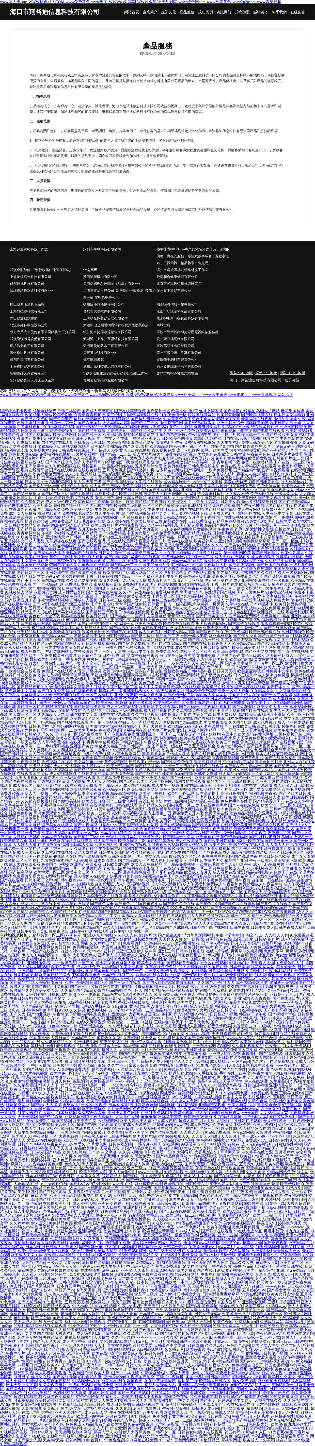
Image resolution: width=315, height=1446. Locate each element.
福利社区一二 (61, 730)
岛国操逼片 (275, 1042)
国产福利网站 (20, 872)
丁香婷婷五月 (118, 431)
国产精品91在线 (197, 533)
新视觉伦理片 (106, 494)
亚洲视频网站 (165, 738)
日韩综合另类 (220, 478)
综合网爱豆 (160, 1097)
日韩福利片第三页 (288, 458)
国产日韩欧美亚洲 (126, 797)
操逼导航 (242, 1436)
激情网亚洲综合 (192, 667)
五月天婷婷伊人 (80, 809)
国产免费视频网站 (289, 517)
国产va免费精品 (112, 533)
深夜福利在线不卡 (126, 726)
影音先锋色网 (12, 1247)
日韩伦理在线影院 (69, 695)
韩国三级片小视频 (195, 1341)
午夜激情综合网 (25, 1404)
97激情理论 (299, 959)
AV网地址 (76, 1188)
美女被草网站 (119, 1345)
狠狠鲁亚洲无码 (275, 509)
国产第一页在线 (218, 580)
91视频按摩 (226, 1160)
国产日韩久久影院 (297, 1278)
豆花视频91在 (170, 1109)
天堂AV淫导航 (168, 1310)
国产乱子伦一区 (250, 1310)
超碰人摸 (180, 1006)
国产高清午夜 (246, 856)
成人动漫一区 (215, 612)
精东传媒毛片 (104, 1002)
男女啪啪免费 (204, 655)
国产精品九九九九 (54, 1199)
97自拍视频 (141, 1416)
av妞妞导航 (202, 1057)
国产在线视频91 (242, 565)
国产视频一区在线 (116, 718)
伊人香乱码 (192, 1251)
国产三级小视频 (207, 1069)
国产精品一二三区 (126, 565)
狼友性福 (90, 1195)
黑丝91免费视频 (39, 1124)
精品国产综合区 (51, 639)
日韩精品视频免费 (134, 612)
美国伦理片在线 (195, 699)
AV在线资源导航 (240, 1404)
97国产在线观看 (63, 565)
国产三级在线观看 (133, 1393)
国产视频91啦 (283, 1168)
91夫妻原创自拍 (258, 517)
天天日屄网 (121, 1302)
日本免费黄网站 (243, 498)
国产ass (37, 1105)
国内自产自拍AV (133, 1053)
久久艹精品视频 (144, 714)
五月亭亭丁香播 (201, 517)
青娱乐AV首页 (155, 1085)
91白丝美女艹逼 (198, 714)
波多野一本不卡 (125, 1160)
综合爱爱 (118, 1428)
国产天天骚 (194, 1164)
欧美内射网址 (296, 754)
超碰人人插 (81, 1180)
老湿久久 (271, 1255)
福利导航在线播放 (48, 860)
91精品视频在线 (148, 770)
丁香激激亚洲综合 (144, 438)
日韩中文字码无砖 (44, 576)
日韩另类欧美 (271, 1326)
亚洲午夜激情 (126, 695)
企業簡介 (150, 12)
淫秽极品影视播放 (39, 738)
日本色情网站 (268, 1404)
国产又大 (17, 1014)
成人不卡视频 (150, 1396)
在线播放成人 (150, 837)
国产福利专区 (158, 411)
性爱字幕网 (44, 1227)
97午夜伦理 (152, 1412)
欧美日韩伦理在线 (265, 632)
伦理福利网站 (97, 549)
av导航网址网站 (72, 1436)
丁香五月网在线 (224, 584)
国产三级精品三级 (91, 427)
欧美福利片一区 (67, 758)
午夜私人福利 (96, 1136)
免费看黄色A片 (249, 576)
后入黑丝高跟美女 (229, 1148)
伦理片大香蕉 (125, 1314)
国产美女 (208, 1400)
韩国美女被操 (29, 1337)
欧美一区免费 (40, 655)
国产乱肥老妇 (102, 604)
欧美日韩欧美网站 (142, 789)
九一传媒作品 (64, 963)
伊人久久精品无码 (37, 955)
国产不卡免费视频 (214, 848)
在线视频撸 (201, 971)
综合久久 (52, 1349)
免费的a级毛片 (78, 679)
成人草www (283, 1274)
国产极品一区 (268, 852)
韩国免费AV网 (127, 1274)
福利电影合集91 (96, 1014)
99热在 (233, 1144)
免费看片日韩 (197, 833)
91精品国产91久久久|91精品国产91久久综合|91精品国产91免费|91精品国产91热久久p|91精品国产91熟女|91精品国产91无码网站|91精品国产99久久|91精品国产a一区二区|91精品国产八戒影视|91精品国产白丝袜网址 (155, 925)
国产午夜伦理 (248, 505)
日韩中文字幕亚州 (184, 620)
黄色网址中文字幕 (20, 691)
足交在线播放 (194, 1266)
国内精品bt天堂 (176, 482)
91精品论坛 (174, 1172)
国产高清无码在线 (20, 596)
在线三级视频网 (267, 639)
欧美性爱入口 (176, 1412)
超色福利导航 (89, 655)
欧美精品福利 (241, 813)
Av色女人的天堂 (185, 663)
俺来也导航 (218, 1385)
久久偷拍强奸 (32, 501)
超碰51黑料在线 (27, 1396)
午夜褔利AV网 (123, 1057)
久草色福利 (61, 1034)
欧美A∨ (44, 1215)
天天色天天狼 (72, 1310)
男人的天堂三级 (87, 482)
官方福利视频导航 (104, 738)
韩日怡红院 (217, 1349)
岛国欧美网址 (61, 482)
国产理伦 (43, 986)
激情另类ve (260, 1341)
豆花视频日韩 (76, 1117)
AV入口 (285, 1211)
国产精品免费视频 (179, 864)
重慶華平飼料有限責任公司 (177, 360)
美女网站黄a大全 (88, 762)
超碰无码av (242, 1377)
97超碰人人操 (294, 1018)
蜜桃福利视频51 (268, 620)
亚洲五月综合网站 (192, 730)
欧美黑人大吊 (46, 1369)
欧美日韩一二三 (251, 434)
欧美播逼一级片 (235, 1314)
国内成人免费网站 (211, 695)
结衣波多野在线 (264, 427)
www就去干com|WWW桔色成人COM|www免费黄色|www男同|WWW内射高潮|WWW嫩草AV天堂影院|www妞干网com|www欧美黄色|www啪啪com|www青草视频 (138, 395)
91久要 (194, 1357)
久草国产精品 (85, 848)
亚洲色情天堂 (57, 537)
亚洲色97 (167, 1294)
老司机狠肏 (103, 1274)
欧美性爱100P (217, 1191)
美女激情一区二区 (97, 667)
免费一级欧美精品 (257, 462)
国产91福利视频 (295, 639)
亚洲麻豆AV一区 (192, 1385)
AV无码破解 (239, 1251)
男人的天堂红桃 (166, 1389)
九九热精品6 (35, 1164)
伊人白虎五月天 (206, 1042)
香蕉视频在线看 (14, 1152)
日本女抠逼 (118, 1105)
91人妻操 (78, 1393)
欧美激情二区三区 (16, 860)
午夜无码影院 (299, 1006)
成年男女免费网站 (265, 789)
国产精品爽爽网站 (172, 1156)
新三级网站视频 (284, 683)
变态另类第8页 (88, 1290)
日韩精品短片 (301, 1243)
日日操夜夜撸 (299, 1286)
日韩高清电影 (117, 1239)
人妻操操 (29, 1408)
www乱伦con (207, 1428)
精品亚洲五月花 (187, 490)
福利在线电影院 (141, 868)
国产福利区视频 (277, 1010)
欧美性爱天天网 (31, 1251)
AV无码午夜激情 (268, 1349)
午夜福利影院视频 (59, 427)
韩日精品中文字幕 (187, 565)
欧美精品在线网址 (124, 427)
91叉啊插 (80, 943)
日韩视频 (98, 1322)
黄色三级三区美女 (16, 474)
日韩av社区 (99, 1057)
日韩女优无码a (207, 1314)
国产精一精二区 (75, 505)
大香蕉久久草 (88, 1176)
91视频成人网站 (18, 592)
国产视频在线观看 (73, 722)
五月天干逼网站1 (158, 1235)
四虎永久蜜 (270, 1109)
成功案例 (205, 12)
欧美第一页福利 (152, 793)
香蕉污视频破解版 (134, 1002)
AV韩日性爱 (94, 1404)
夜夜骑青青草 (279, 833)
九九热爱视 (299, 1231)
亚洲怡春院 (241, 1318)
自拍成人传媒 (137, 1164)
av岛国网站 (261, 1436)
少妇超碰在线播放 (290, 1073)
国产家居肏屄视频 (134, 643)
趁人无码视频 (191, 486)
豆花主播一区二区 (247, 628)
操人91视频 (183, 1014)
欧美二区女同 (98, 813)
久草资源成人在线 (108, 1180)
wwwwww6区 (297, 1227)
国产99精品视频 (67, 801)
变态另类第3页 (254, 521)
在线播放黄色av (81, 703)
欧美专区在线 (293, 486)
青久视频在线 (163, 450)
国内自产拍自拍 (148, 671)
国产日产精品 (78, 525)
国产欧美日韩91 (185, 1369)
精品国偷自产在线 (20, 718)
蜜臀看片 (249, 1053)
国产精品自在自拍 (204, 801)
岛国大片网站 (268, 411)
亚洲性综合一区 (150, 734)
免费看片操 (132, 943)
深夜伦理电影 (223, 576)
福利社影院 (23, 1345)
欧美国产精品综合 (54, 975)
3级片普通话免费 (200, 1302)
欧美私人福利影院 (16, 647)
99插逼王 (282, 1428)
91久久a (7, 1215)
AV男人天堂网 (198, 1322)
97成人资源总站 (137, 1124)
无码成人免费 (82, 845)
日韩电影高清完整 (103, 1188)
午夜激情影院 (28, 762)
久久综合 (291, 1400)
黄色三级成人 (253, 655)
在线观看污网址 (51, 699)
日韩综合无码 (32, 431)
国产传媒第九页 (164, 1132)
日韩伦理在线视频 (255, 1180)
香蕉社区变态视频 (219, 561)
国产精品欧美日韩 (141, 1148)
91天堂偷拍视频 (198, 600)
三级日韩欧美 (291, 427)
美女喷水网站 (144, 1243)
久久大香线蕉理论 (162, 486)
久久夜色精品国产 (126, 549)
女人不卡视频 (40, 754)
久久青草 (123, 1408)
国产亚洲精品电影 (48, 584)
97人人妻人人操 (196, 1310)
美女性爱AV (31, 1424)
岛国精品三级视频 (273, 580)
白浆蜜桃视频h (29, 427)
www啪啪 (47, 939)
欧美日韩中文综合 (154, 707)
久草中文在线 (237, 604)
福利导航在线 (135, 848)
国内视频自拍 (208, 821)
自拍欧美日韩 (286, 529)
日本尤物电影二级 (41, 1176)
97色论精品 (301, 1361)
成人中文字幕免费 (154, 687)
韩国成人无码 (227, 1006)
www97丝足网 (174, 943)
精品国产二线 (167, 636)
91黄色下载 (275, 1203)
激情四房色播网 (108, 498)
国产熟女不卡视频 (247, 667)
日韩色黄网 (299, 1022)
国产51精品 (163, 1140)
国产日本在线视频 (272, 565)
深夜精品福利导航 (60, 1255)
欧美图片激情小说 (102, 829)
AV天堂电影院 (245, 1018)
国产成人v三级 (18, 628)
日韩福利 (210, 1294)
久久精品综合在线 (254, 1128)
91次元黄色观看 (86, 1050)
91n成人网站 (89, 1314)
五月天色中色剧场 (156, 1050)
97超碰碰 (152, 943)
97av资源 (93, 1361)
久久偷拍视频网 (270, 1235)
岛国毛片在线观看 (257, 1065)
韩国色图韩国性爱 (154, 1322)
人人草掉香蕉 (49, 742)
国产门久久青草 (51, 691)
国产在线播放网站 (16, 604)
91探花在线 (148, 1093)
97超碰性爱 (15, 1065)
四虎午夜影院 (170, 1243)
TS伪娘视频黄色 (86, 975)
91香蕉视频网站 (280, 490)
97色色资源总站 (128, 959)
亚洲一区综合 (12, 1333)
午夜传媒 (8, 1026)
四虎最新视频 (28, 442)
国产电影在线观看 (268, 431)
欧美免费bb (41, 1318)
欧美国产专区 (195, 1109)
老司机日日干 (155, 1199)
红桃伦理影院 (174, 1262)
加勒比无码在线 (207, 438)
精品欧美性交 (86, 1148)
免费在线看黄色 (274, 549)
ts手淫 (209, 1121)
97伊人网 (211, 955)
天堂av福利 (295, 1235)
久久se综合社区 (222, 1207)
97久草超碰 (290, 1255)
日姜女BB (8, 1294)
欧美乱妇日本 (133, 777)
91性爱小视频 (181, 1113)
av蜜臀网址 (243, 1329)
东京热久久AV (108, 1038)
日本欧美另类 (130, 1278)
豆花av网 (73, 1440)
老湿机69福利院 (194, 1424)
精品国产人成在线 (36, 612)
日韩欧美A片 (196, 1184)
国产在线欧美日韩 (240, 726)
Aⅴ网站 (201, 1061)
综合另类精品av (67, 979)
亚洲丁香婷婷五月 (201, 703)
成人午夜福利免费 (195, 758)
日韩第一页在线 (83, 537)
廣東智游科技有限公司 (100, 353)
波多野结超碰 (203, 458)
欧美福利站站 (188, 675)
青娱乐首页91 (275, 1231)
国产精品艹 (19, 983)
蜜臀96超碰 (138, 1065)
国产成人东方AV (202, 1085)
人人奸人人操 (24, 845)
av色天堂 (272, 1337)
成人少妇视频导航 (80, 474)
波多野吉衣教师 (144, 458)
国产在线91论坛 (52, 1191)
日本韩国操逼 (25, 975)
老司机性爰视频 (283, 983)
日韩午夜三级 (110, 600)
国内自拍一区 (66, 734)
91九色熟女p (212, 1065)
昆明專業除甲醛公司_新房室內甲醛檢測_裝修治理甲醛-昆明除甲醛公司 (119, 294)
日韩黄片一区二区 (295, 746)
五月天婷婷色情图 (194, 1329)
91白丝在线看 (162, 1065)
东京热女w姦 (266, 1262)
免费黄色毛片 (252, 758)
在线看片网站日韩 (146, 639)
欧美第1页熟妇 (185, 848)
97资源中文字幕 (278, 817)
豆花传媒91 (45, 1156)
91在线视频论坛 (161, 675)
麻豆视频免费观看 (273, 1381)
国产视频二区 (194, 852)
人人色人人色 (126, 935)
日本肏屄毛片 (68, 1286)
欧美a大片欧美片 (231, 746)
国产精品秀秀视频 (110, 596)
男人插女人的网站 (102, 781)
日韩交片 (198, 1361)
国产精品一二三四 (116, 454)
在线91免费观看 (154, 1113)
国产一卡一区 (222, 1022)
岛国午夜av (178, 1199)
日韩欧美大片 (145, 939)
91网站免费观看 (296, 1046)
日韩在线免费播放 (110, 569)
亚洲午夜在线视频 (135, 845)
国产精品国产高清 (101, 612)
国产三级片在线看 (125, 983)
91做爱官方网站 (263, 1002)
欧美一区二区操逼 (134, 588)
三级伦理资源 (200, 521)
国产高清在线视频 (244, 624)
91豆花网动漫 (163, 1270)
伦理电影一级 (17, 829)
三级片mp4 (240, 1061)
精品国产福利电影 (276, 505)
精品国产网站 (216, 525)
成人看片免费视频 (257, 730)
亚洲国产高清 (36, 667)
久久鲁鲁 (115, 1132)
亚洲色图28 (115, 1436)
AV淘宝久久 (170, 1239)
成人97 (33, 1353)
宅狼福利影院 (297, 612)
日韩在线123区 (296, 1030)
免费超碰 (256, 1069)
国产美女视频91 (271, 498)
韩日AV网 (207, 1215)
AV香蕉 (259, 1377)
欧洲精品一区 (65, 868)
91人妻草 (232, 1065)
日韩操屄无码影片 (274, 1361)
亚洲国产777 (239, 1286)
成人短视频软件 (63, 774)
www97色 (51, 1266)
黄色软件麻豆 (93, 608)
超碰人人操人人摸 (111, 1215)
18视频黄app (211, 1369)
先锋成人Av (166, 1385)
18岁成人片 (171, 1018)
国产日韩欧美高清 (89, 707)
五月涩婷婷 (284, 1152)
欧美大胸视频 (26, 777)
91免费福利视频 (140, 517)
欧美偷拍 (278, 1424)
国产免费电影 (61, 419)
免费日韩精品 (219, 679)
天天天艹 (151, 1306)
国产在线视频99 (163, 584)
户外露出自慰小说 (80, 959)
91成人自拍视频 (261, 557)
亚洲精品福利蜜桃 (32, 632)
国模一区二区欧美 (195, 651)
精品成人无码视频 (158, 722)
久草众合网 (258, 1101)
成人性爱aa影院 (71, 592)
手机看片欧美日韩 (89, 442)
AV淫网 (223, 1046)
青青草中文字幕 (181, 616)
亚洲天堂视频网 (172, 1286)
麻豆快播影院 (294, 1199)
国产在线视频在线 (206, 754)
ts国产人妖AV (41, 1290)
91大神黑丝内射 (294, 482)
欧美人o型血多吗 (278, 667)
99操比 (53, 1132)
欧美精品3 (234, 1140)
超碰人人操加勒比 (252, 474)
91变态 (266, 986)
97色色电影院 (276, 1176)
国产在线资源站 (14, 750)
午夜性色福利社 (176, 1408)
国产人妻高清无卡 (155, 659)
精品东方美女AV (116, 994)
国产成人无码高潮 (97, 411)
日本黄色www (151, 1314)
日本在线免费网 (14, 1038)
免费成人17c (256, 1140)
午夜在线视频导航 (125, 1412)
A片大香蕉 (280, 1191)
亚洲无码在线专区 (275, 781)
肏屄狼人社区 (78, 1353)
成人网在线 (200, 1124)
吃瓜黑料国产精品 (81, 533)
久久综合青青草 (92, 1113)
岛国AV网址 (71, 1408)
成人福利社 (197, 1365)
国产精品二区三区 (130, 576)
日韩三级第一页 (249, 1337)
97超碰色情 (192, 1239)
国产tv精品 (9, 1180)
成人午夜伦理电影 (110, 513)
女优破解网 (108, 1121)
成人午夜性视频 (165, 785)
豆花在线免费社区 (295, 1034)
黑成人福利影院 (295, 647)
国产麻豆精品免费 (119, 734)
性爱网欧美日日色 (54, 947)
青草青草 (263, 1274)
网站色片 (18, 1393)
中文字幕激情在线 (290, 691)
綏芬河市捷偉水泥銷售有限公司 (107, 332)
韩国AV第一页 (133, 1077)
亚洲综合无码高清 (274, 750)
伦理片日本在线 (79, 584)
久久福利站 (118, 1026)
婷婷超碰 (245, 975)
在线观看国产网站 (32, 774)
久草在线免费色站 (161, 967)
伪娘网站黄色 (205, 1420)
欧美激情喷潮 (97, 726)
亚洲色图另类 (115, 1290)
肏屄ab (136, 1085)
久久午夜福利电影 (163, 525)
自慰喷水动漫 (184, 659)
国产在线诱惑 (167, 569)
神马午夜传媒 (139, 1428)
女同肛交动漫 (72, 1085)
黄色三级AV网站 (153, 683)
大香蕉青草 (129, 1050)
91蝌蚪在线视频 (237, 537)
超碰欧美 (124, 1294)
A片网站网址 (58, 1357)
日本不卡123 (173, 1302)
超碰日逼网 (230, 1113)
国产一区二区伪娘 (276, 695)
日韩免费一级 (12, 848)
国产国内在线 (195, 643)
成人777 (242, 1184)
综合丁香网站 (203, 419)
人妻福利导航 (17, 569)
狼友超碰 (284, 1440)
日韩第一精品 (175, 1247)
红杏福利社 (86, 1097)
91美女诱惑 (27, 1113)
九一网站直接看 (117, 1326)
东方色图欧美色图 (212, 659)
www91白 (118, 1369)
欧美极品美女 (139, 596)
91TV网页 (147, 935)
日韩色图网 (69, 1282)
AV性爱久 (76, 1144)
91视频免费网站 (226, 1326)
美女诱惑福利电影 (220, 979)
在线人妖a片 (193, 1188)
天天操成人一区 (286, 1251)
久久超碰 (77, 1010)
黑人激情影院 (158, 1006)
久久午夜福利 (228, 442)
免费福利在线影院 (200, 442)
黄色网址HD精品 (275, 616)
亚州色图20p (215, 1286)
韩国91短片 (281, 1219)
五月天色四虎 (114, 470)
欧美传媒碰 (290, 1184)
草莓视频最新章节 (252, 983)
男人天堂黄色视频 (248, 738)
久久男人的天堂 (221, 959)
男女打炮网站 (173, 833)
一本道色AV (117, 1085)
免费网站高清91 (86, 947)
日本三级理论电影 (24, 825)
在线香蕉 (144, 1227)
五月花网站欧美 (14, 766)
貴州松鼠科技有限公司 (27, 353)
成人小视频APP (27, 1211)
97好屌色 (203, 990)
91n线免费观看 (218, 1132)
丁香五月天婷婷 (47, 498)
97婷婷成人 (111, 1176)
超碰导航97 (132, 1199)
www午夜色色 (290, 1298)
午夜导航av (241, 1416)
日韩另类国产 (69, 411)
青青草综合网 (98, 742)
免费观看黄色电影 (182, 963)
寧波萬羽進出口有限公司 (175, 346)
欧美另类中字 (258, 703)
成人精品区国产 (242, 612)
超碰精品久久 (21, 990)
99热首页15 (92, 1440)
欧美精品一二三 (197, 474)
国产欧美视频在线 (257, 415)
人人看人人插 (277, 845)
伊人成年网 (147, 951)
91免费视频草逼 (165, 592)
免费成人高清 (104, 679)
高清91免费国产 (234, 793)
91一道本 (62, 955)
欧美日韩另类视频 (290, 604)
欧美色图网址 (115, 1231)
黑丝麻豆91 (295, 1322)
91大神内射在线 (42, 663)
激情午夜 (241, 1341)
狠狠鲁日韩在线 (289, 1266)
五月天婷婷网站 (186, 498)
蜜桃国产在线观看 (261, 466)
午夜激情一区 (45, 1136)
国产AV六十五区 (192, 679)
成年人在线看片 (218, 738)
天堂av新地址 (58, 943)
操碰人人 (238, 943)
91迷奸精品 (210, 1440)
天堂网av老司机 (295, 1408)
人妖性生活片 (125, 1195)
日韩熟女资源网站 (221, 1164)
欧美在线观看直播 (71, 738)
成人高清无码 (187, 549)
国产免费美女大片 (68, 1318)
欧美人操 (102, 1373)
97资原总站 (111, 1333)
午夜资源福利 (175, 1318)
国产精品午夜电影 (150, 501)
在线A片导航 (217, 951)
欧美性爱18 (186, 1002)
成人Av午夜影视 (31, 1026)
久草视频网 (288, 1318)
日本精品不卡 (262, 604)
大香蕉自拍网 (113, 947)
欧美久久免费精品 (146, 864)
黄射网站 (194, 998)
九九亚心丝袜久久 (152, 1081)
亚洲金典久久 (72, 1345)
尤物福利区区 (36, 730)
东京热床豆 (189, 1337)
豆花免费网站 (262, 967)
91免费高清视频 (279, 592)
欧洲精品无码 (179, 726)
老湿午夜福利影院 (127, 813)
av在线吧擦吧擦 (47, 517)
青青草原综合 (28, 533)
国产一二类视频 (125, 1373)
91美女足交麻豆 (31, 943)
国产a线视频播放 (92, 856)
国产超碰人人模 (104, 450)
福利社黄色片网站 (231, 458)
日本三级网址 (294, 478)
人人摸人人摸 (301, 1353)
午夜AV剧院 (41, 1172)
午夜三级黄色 (261, 860)
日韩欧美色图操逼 (177, 438)
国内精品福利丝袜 (232, 572)
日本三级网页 (135, 821)
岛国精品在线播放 (260, 1298)
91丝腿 (146, 1022)
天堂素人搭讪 (262, 963)
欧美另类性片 (179, 501)
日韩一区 (68, 1093)
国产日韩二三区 (30, 572)
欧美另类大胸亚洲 (272, 707)
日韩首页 (115, 1389)
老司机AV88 (57, 1010)
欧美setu (105, 1097)
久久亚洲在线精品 (134, 592)
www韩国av (302, 1428)
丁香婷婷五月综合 (20, 639)
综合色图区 (64, 1124)
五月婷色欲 (93, 979)
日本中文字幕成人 (238, 1097)
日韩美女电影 (189, 1432)
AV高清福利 (196, 1416)
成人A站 (114, 1046)
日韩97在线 (130, 1030)
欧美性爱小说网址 (112, 703)
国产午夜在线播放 (20, 781)
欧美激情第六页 (14, 841)
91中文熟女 (242, 1400)
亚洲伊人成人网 (111, 955)
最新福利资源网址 (244, 549)
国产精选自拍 (17, 659)
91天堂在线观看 (108, 809)
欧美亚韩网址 (205, 541)
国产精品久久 (37, 1053)
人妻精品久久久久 (207, 545)
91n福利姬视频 (141, 1424)
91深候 (135, 1231)
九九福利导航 (161, 1400)
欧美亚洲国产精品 (36, 758)
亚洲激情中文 (57, 572)
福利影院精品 (45, 710)
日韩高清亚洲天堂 (96, 1282)
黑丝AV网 (273, 1069)
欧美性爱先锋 (62, 967)
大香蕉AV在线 (26, 1184)
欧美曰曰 (272, 1408)
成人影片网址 (93, 766)
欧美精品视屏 (73, 616)
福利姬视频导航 (265, 438)
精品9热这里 (241, 1191)
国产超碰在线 (234, 1101)
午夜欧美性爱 (58, 1219)
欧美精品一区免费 (179, 837)
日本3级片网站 (298, 1326)
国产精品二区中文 (89, 837)
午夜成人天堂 (177, 1373)
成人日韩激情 (20, 710)
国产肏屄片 (258, 1282)
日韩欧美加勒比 (122, 856)
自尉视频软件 (189, 1093)
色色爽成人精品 (79, 1424)
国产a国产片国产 (133, 781)
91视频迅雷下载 (250, 561)
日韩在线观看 (126, 805)
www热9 (105, 959)
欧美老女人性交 (265, 1345)
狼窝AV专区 (302, 1290)
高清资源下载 (285, 860)
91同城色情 (150, 1176)
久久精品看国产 (27, 1085)
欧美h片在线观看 (186, 687)
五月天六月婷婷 (42, 608)
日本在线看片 (82, 651)
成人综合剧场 (88, 1333)
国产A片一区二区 (268, 663)
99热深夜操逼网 (283, 1396)
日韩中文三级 (281, 1389)
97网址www (133, 1298)
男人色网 (220, 1262)
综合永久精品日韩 (110, 746)
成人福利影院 (162, 860)
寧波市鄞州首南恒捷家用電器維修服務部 (188, 332)
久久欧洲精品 (39, 1393)
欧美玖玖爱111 (211, 1404)
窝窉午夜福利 (127, 620)
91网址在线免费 (143, 1440)
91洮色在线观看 (209, 766)
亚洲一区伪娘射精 (84, 1168)
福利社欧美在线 (250, 841)
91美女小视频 (131, 967)
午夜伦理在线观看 (16, 584)
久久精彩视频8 (144, 852)
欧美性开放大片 (299, 663)
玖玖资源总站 (80, 1274)
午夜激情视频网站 (25, 1081)
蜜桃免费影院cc (132, 525)
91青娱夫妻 (284, 986)
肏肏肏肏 (148, 1117)
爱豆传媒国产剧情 (279, 848)
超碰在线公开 (256, 1396)
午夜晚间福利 (110, 848)
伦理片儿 (51, 1109)
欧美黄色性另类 (126, 490)
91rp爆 (105, 1195)
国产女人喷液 (208, 683)
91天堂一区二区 (22, 714)
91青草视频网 (145, 986)
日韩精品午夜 (200, 671)
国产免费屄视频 (38, 868)
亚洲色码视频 (230, 541)
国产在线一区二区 (289, 462)
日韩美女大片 (189, 1294)
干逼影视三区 (163, 596)
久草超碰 (131, 1038)
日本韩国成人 (82, 1128)
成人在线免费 (88, 967)
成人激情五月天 (234, 608)
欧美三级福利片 (104, 525)
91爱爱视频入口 (279, 738)
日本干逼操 (239, 967)
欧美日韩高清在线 (171, 517)
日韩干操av (114, 1365)
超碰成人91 (266, 1223)
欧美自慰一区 (12, 1002)
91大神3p (125, 1156)
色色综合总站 (238, 1345)
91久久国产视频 (168, 474)
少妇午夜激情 (143, 1203)
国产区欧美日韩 (292, 793)
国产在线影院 (109, 474)
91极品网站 (271, 943)
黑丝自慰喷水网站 (106, 675)
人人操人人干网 (220, 1259)
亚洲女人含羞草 (14, 1436)
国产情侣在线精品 (239, 411)
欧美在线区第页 (269, 754)
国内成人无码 (106, 588)
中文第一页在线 (34, 561)
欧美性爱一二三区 (123, 1022)
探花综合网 (68, 1140)
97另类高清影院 (203, 1156)
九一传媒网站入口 (29, 1298)
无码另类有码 (228, 655)
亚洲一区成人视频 (233, 691)
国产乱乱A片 (169, 935)
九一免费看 (53, 1322)
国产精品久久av (152, 805)
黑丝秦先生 (19, 1172)
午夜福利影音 (285, 1132)
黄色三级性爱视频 (175, 789)
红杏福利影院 (49, 781)
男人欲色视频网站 (211, 624)
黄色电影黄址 (137, 1073)
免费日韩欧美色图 (257, 442)
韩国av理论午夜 (252, 1014)
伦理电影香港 (45, 821)
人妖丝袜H (60, 1038)
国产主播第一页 (226, 569)
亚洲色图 (73, 935)
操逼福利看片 (49, 513)
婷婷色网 (58, 1274)
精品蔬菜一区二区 (48, 935)
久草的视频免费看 (154, 561)
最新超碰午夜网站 (157, 1030)
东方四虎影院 (65, 750)
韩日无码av (64, 1290)
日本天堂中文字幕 (21, 1385)
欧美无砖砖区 (176, 1089)
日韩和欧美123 (154, 1034)
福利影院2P (271, 1259)
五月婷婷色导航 (143, 1105)
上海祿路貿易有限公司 (27, 366)
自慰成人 (71, 1105)
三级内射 (162, 1022)
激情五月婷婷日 (207, 762)
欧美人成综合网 (155, 1101)
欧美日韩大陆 (234, 454)
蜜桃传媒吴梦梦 (118, 1310)
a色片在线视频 (190, 738)
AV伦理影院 (165, 1026)
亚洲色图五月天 (267, 525)
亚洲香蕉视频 (44, 805)
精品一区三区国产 (224, 730)
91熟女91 (294, 1188)
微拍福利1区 (24, 1243)
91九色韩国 (107, 1243)
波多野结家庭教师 (200, 423)
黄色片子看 (229, 1219)
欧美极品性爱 (64, 1065)
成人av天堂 (250, 1006)
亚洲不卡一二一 (150, 1337)
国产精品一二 (122, 616)
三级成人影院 (40, 766)
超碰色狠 (245, 1034)
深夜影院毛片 (163, 1002)
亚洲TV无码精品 (290, 1270)
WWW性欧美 (57, 1128)
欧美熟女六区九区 (185, 856)
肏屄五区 (146, 998)
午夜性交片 (15, 1353)
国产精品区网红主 (146, 431)
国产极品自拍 (101, 505)
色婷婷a (224, 1400)
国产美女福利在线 (240, 545)
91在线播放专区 (248, 1231)
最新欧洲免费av (222, 809)
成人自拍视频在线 (257, 868)
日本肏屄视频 (58, 1298)
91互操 (131, 1322)
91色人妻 (154, 1069)
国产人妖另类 (29, 1302)
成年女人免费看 (22, 513)
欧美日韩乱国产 (120, 766)
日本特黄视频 (167, 1259)
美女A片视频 (58, 1251)
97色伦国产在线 (283, 872)
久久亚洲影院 (266, 813)
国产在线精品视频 (209, 718)
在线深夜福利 (101, 805)
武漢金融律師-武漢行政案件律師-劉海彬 (40, 270)
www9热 (181, 1124)
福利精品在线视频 (144, 557)
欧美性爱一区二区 (49, 872)
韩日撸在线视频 (95, 1262)
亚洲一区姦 (227, 1235)
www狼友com (21, 1227)
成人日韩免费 (118, 1404)
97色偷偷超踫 (116, 1440)
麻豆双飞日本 (60, 1420)
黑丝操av (119, 1014)
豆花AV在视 (272, 1373)
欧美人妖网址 (65, 434)
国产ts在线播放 (144, 537)
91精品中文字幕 (112, 825)
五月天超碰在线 (54, 1184)
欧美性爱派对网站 (25, 959)
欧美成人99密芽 (90, 1416)
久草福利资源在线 (228, 990)
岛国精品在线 (53, 580)
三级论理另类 (81, 1294)
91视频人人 (276, 1306)
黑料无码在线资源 (44, 841)
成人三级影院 (28, 852)
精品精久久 (165, 1010)
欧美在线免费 (89, 545)
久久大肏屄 (256, 1172)
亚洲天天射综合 (68, 1412)
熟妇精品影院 (266, 1034)
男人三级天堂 (285, 710)
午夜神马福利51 (279, 971)
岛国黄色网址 (143, 442)
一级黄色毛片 (208, 864)
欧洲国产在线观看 (85, 864)
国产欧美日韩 (159, 821)
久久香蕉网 (30, 1180)
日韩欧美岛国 (201, 1089)
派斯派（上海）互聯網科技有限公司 (110, 339)
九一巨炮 (140, 1326)
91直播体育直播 (91, 561)
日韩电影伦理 (268, 482)
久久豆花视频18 (144, 1211)
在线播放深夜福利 (53, 845)
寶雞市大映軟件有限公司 (102, 311)
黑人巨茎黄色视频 (81, 691)
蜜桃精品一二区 (140, 1010)
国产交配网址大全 (148, 718)
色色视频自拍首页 (247, 1365)
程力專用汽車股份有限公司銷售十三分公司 (42, 332)
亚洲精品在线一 (298, 1050)
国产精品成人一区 (134, 860)
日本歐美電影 (170, 1117)
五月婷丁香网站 (283, 809)
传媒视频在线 (250, 1010)
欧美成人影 (133, 1353)
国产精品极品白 (263, 770)
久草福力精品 (105, 1251)
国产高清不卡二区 (106, 872)
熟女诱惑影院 (230, 1085)
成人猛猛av (219, 1061)
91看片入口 (175, 1278)
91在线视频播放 (59, 770)
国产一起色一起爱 (245, 596)
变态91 (295, 1148)
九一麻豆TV (301, 1191)
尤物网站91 (100, 1302)
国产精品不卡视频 (16, 411)
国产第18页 (71, 1365)
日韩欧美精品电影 (77, 588)
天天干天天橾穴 (81, 998)
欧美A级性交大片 (192, 1010)
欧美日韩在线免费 (229, 1057)
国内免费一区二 (181, 805)
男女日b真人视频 (88, 557)
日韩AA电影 (270, 1018)
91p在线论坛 (219, 1416)
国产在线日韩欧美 (93, 624)
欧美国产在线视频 (122, 632)
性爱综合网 (31, 1361)
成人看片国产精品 (28, 785)
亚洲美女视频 (83, 438)
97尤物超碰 (239, 963)
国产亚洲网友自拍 (260, 651)
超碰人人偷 (252, 1243)
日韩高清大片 (28, 478)
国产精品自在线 (157, 829)
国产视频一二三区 (276, 679)
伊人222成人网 (44, 1282)
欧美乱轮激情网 (46, 505)
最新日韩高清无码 (196, 569)
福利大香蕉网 (273, 1006)
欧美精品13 (242, 947)
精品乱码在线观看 (219, 505)
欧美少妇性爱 (220, 845)
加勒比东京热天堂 (52, 1030)
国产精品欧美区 (56, 1306)
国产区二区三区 (55, 494)
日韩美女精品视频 (179, 632)
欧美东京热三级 (253, 584)
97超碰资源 (298, 1207)
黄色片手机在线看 (236, 801)
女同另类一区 (218, 667)
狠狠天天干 (96, 1345)
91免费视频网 (267, 1247)
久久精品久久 (262, 691)
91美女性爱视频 (79, 647)
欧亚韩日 (254, 1353)
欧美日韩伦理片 (266, 553)
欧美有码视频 (28, 636)
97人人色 (298, 1140)
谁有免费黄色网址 (167, 533)
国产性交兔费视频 (177, 762)
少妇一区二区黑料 (206, 482)
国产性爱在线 (41, 1329)
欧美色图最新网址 (158, 1231)
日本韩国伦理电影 (289, 415)
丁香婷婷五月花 (214, 498)
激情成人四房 (233, 683)
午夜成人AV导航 (170, 998)
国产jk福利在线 (45, 604)
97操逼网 (171, 1144)
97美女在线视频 (144, 1239)
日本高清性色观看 (20, 509)
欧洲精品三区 (114, 789)
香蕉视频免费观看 (50, 1326)
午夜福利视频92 (291, 466)
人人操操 (53, 1105)
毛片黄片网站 (263, 774)
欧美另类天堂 (131, 829)
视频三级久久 (135, 1400)
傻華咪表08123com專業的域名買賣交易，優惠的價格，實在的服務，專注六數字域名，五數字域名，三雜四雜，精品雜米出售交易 (193, 256)
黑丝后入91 (212, 1093)
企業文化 (168, 12)
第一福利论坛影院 (177, 990)
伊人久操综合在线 (128, 1069)
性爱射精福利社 (64, 1239)
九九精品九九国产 (263, 1077)
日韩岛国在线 (127, 659)
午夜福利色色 (258, 454)
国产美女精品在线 (69, 612)
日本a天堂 (300, 998)
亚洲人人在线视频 (299, 762)
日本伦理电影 (114, 655)
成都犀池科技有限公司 (27, 284)
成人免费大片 (277, 600)
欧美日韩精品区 (295, 797)
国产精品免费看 (91, 431)
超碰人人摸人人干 (66, 1235)
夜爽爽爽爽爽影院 (217, 856)
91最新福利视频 (33, 1148)
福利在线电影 (17, 450)
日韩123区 (99, 983)
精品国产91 (250, 1393)
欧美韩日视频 (297, 431)
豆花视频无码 (246, 1322)
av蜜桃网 (50, 1101)
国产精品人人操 (35, 1097)
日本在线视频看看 (116, 833)
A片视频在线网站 (207, 553)
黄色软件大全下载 (44, 616)
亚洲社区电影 (279, 1136)
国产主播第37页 (186, 829)
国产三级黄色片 (250, 592)
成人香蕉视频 (175, 1357)
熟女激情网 (285, 955)
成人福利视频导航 (52, 1243)
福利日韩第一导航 (69, 797)
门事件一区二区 (200, 557)
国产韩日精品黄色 (251, 1420)
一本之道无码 (150, 695)
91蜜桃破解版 (206, 1180)
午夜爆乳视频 (253, 600)
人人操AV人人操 (254, 1219)
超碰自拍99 (86, 1124)
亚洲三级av (282, 1341)
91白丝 (257, 1286)
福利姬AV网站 (103, 1255)
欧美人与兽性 (187, 860)
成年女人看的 (303, 856)
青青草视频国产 (78, 1337)
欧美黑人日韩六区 (215, 1381)
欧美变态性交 (84, 1121)
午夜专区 (273, 1046)
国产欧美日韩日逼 (189, 1050)
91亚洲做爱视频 (252, 1302)
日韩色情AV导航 (198, 1117)
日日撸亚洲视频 (223, 1014)
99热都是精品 (258, 1148)
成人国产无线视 (137, 785)
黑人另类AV (92, 1164)
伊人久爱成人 (139, 955)
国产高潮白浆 (285, 868)
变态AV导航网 (267, 1278)
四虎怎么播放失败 (146, 1042)
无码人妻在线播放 (207, 726)
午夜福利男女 (241, 1274)
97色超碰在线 (282, 1416)
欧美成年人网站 (38, 415)
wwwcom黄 (222, 1329)
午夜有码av (92, 1365)
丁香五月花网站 (206, 501)
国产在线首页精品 (166, 643)
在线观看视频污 (283, 1061)
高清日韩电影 (269, 726)
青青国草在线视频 (32, 565)
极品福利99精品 (45, 628)
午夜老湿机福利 (229, 935)
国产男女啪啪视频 (158, 983)
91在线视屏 (212, 1432)
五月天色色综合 (91, 529)
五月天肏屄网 (119, 1109)
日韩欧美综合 (12, 667)
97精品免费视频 (226, 521)
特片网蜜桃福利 (210, 494)
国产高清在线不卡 (125, 628)
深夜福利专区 (38, 1121)
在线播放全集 (122, 774)
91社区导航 (303, 1211)
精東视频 (254, 1408)
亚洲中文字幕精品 (267, 537)
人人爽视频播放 (206, 608)
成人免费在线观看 (230, 557)
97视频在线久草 (90, 1018)
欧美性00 (229, 1128)
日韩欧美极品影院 (24, 525)
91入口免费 (247, 1050)
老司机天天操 (211, 797)
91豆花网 (80, 1057)
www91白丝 (122, 1184)
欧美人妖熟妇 (12, 1124)
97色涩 (133, 947)
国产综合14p (16, 1389)
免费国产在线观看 (57, 671)
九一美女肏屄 (156, 971)
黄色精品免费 (60, 1223)
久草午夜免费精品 (29, 1132)
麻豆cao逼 (110, 1270)
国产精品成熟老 (189, 722)
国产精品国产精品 (109, 1223)
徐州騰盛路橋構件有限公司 (104, 304)
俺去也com (242, 1266)
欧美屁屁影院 (249, 671)
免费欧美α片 (179, 742)
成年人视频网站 (51, 679)
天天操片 (195, 1286)
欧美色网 (8, 1365)
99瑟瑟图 (189, 1144)
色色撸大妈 (258, 1424)
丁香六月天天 (61, 848)
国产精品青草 (51, 1117)
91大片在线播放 (34, 1073)
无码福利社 (263, 1266)
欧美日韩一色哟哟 (43, 1310)
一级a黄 (265, 1026)
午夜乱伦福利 (53, 533)
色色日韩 (66, 1176)
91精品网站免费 (281, 1172)
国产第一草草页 (26, 494)
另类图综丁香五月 (21, 939)
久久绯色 (96, 1436)
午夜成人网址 (106, 509)
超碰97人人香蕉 (75, 486)
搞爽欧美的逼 (257, 423)
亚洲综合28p (114, 1377)
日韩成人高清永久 (61, 1247)
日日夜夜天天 (219, 643)
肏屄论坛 (222, 947)
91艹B (174, 1195)
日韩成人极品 (178, 754)
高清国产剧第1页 (31, 438)
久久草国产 (133, 1333)
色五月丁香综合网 (219, 975)
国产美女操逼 (245, 636)
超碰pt (254, 1373)
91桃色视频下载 (194, 513)
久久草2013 (215, 1345)
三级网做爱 (114, 1164)
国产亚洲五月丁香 (20, 600)
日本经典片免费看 (287, 454)
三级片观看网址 (85, 454)
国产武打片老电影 (264, 837)
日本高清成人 (105, 860)
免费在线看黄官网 (157, 1274)
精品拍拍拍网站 (173, 434)
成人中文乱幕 (163, 478)
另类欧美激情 (129, 1255)
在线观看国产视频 (220, 592)
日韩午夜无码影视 (216, 829)
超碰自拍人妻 (90, 1377)
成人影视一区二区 (32, 545)
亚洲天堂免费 (167, 979)
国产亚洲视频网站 (262, 746)
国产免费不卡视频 (97, 758)
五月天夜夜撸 (76, 1302)
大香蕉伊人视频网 (166, 1290)
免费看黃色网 (119, 1318)
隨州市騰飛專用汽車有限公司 (179, 353)
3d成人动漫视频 (226, 600)
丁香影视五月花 (137, 478)
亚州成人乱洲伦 (192, 1026)
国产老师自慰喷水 (45, 829)
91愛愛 (74, 1262)
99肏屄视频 (215, 1038)
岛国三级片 (243, 939)
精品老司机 (282, 1128)
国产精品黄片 (159, 498)
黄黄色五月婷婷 (100, 659)
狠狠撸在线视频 (59, 707)
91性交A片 (154, 1298)
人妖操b (86, 1140)
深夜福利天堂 (247, 1259)
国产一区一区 (182, 777)
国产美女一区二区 (83, 833)
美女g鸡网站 (243, 1132)
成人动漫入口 (285, 785)
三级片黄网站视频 (53, 789)
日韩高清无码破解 (97, 1286)
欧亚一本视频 (88, 994)
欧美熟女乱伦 (20, 553)
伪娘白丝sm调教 (108, 990)
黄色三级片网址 (291, 1124)
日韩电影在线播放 (93, 817)
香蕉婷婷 (161, 1428)
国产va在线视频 (131, 647)
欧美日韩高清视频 (118, 434)
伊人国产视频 (36, 793)
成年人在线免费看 (265, 608)
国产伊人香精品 (215, 943)
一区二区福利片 (99, 695)
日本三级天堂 (245, 675)
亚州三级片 (137, 1168)
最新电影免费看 (137, 872)
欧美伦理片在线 (161, 730)
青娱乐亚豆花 (168, 975)
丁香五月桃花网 (99, 576)
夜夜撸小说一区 (188, 446)
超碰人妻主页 (190, 1121)
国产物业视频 (39, 1014)
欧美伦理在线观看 (85, 789)
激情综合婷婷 (61, 687)
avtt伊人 (292, 1349)
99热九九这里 (186, 1400)
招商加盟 (242, 12)
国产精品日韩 (221, 1109)
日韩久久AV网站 (140, 1365)
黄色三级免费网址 (269, 947)
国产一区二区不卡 (183, 797)
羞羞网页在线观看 (215, 817)
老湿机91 (68, 1314)
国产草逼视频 (275, 1243)
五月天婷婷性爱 (148, 466)
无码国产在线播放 (81, 553)
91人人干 (51, 1085)
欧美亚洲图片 (105, 647)
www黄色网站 (188, 1227)
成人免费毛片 (40, 750)
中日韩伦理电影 (18, 821)
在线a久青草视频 (91, 1022)
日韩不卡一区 (164, 1432)
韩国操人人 (21, 1136)
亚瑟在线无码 (36, 848)
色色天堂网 (274, 951)
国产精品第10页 (141, 470)
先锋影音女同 (65, 856)
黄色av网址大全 (22, 588)
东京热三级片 (114, 868)
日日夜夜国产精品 (45, 1152)
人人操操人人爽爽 (168, 1219)
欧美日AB (82, 1223)
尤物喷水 (98, 939)
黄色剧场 (137, 1006)
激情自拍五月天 (268, 762)
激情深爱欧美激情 (89, 636)
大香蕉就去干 (70, 1136)
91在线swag (162, 1223)
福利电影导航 (29, 1101)
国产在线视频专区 (287, 742)
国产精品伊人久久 (254, 979)
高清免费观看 (45, 813)
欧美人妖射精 (120, 939)
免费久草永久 (167, 651)
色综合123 (254, 935)
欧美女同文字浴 (132, 841)
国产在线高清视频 (130, 411)
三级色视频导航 (288, 734)
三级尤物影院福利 (238, 762)
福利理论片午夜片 (162, 576)
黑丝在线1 (281, 998)
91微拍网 (199, 1207)
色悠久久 (72, 1164)
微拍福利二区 (93, 466)
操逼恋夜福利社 (35, 1077)
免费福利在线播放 (55, 454)
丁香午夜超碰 (220, 1266)
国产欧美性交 (116, 1357)
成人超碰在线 (203, 1160)
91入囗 (261, 1432)
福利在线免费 (169, 852)
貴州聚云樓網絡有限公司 (175, 339)
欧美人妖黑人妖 (194, 845)
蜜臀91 (100, 1132)
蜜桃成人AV (158, 1077)
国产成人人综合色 (242, 750)
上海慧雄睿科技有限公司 (29, 311)
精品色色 (230, 1042)
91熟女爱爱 (142, 1345)
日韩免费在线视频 (74, 450)
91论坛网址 (289, 1412)
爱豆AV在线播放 (41, 1140)
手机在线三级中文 (235, 1073)
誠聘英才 (260, 12)
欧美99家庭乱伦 (156, 565)
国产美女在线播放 (57, 825)
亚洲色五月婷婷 (66, 1160)
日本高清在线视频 (93, 793)
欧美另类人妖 (47, 990)
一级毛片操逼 (89, 868)
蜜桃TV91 (25, 979)
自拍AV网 (145, 1259)
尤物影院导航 (249, 959)
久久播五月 (174, 1349)
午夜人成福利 (101, 1117)
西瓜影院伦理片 (152, 541)
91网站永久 (143, 994)
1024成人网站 (187, 1231)
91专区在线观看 (213, 963)
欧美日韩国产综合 (160, 1333)
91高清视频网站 (292, 1357)
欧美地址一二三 (152, 817)
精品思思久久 (170, 947)
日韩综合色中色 (31, 1144)
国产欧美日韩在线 (157, 628)
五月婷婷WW (253, 1290)
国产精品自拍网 (239, 1195)
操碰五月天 (179, 1361)
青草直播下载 (228, 462)
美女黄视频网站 (71, 549)
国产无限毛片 (224, 434)
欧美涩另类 (220, 1318)
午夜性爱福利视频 (53, 600)
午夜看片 (147, 1329)
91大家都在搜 (80, 1400)
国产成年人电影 (42, 549)
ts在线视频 (261, 1160)
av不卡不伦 (146, 1286)
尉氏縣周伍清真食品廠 (27, 304)
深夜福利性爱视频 (93, 501)
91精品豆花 (66, 1227)
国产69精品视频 (120, 608)
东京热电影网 (236, 797)
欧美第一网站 (82, 509)
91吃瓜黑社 (53, 1302)
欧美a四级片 (188, 986)
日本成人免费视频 (114, 639)
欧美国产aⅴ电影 (128, 505)
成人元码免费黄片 (268, 864)
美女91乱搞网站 (164, 1341)
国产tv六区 (79, 986)
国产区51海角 (64, 1377)
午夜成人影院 (155, 742)
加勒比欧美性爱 (214, 450)
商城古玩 (163, 325)
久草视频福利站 (43, 450)
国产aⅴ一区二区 (80, 478)
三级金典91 (10, 1010)
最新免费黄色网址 (249, 829)
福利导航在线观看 (189, 781)
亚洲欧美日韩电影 (53, 718)
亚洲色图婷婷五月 (113, 1203)
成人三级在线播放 (294, 659)
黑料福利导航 (42, 1046)
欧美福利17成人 (279, 655)
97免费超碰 (166, 1436)
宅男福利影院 (139, 513)
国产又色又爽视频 (231, 1282)
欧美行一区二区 (181, 793)
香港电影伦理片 (207, 427)
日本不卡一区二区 (226, 699)
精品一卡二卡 (28, 833)
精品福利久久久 (141, 569)
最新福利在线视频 (256, 419)
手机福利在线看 (97, 490)
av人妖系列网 (172, 1306)
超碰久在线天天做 (160, 1353)
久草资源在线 (223, 1310)
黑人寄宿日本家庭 (47, 983)
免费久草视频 (287, 774)
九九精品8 (145, 1385)
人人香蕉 (8, 1117)
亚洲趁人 (187, 994)
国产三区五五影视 (110, 651)
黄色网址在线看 (194, 809)
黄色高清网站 (116, 762)
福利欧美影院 (273, 714)
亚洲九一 (162, 1369)
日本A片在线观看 (223, 1361)
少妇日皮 (134, 1361)
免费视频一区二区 (209, 750)
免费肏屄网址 (269, 486)
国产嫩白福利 (143, 636)
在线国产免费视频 (156, 490)
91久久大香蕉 (33, 1219)
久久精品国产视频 (37, 1006)
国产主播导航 (82, 494)
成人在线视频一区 (88, 458)
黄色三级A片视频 (255, 742)
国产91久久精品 (263, 572)
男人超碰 (55, 1061)
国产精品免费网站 (244, 616)
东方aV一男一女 (61, 1018)
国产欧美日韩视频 (219, 841)
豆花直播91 (253, 1176)
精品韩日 (76, 1361)
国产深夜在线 (208, 632)
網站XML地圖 (241, 373)
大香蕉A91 (93, 1235)
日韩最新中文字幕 (266, 1030)
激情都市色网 (171, 423)
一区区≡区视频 (94, 1105)
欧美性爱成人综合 (73, 939)
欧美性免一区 (61, 1073)
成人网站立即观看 (33, 967)
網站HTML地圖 (292, 373)
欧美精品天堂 (303, 750)
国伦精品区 (227, 1215)
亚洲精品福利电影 (253, 872)
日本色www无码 (279, 1156)
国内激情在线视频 (236, 639)
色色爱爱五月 (144, 1109)
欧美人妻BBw (227, 1089)
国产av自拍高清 (222, 1010)
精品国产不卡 (218, 781)
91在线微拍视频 (43, 1436)
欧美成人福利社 (222, 513)
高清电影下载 (216, 596)
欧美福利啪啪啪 (232, 994)
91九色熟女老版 (218, 998)
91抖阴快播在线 (60, 1022)
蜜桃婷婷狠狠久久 (173, 1136)
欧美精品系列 (62, 1097)
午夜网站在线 (291, 438)
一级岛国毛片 (184, 604)
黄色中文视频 (140, 1369)
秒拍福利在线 (293, 726)
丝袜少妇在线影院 (298, 1333)
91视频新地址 (94, 1061)
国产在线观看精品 (175, 825)
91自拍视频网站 (178, 529)
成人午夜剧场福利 (21, 1207)
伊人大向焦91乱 (122, 1172)
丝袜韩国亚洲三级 (119, 951)
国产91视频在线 (160, 647)
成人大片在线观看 (24, 864)
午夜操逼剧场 (301, 1113)
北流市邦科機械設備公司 (29, 325)
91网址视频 (132, 1381)
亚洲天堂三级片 (216, 628)
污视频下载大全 (110, 1073)
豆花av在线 (111, 1381)
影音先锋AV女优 (153, 1195)
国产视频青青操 (282, 1014)
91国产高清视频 (226, 1290)
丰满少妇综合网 (234, 955)
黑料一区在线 (249, 513)
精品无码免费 (268, 647)
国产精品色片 (236, 766)
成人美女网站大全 (148, 454)
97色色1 (291, 1373)
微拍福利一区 (149, 1247)
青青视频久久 (302, 1176)
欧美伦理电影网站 (16, 505)
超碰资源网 (35, 1357)
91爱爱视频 (271, 1199)
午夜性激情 (262, 1073)
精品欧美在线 (175, 521)
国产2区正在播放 (75, 604)
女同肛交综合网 (148, 1089)
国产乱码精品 (44, 722)
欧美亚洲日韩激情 (65, 1195)
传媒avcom (9, 1073)
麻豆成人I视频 (259, 1057)
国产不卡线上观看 (224, 710)
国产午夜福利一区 (200, 462)
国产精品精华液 (247, 470)
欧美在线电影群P (106, 1353)
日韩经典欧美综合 (228, 533)
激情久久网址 (110, 580)
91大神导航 (183, 1152)
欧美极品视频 (25, 1259)
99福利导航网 (100, 1329)
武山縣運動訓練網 (23, 318)
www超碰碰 (35, 994)
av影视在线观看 (26, 837)
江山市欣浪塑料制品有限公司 (179, 311)
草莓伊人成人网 (154, 1061)
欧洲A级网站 (11, 1164)
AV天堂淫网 (81, 1251)
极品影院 (80, 1081)
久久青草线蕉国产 (160, 1381)
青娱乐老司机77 (163, 1053)
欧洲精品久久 (110, 1034)
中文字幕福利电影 (16, 805)
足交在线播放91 (22, 446)
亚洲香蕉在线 (207, 837)
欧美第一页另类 (210, 604)
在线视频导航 (160, 1046)
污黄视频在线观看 (93, 565)
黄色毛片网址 (61, 557)
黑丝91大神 (31, 1266)
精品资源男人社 (189, 612)
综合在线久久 (231, 1306)
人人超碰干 (230, 1136)
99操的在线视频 (207, 1097)
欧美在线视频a (54, 833)
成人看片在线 (224, 872)
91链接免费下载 (298, 1329)
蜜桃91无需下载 (240, 1333)
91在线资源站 (190, 1353)
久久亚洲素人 (91, 1239)
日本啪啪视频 (33, 1010)
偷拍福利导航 (302, 600)
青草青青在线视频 (122, 561)
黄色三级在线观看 (167, 600)
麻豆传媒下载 (57, 785)
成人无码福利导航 (257, 1144)
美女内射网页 (266, 659)
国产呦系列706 (137, 1389)
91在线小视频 (198, 1034)
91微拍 (154, 1207)
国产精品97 (276, 1310)
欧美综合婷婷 (123, 1259)
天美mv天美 (53, 1440)
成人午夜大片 (112, 1266)
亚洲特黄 (208, 1235)
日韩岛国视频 (255, 1085)
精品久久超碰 (47, 1314)
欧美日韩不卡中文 (169, 703)
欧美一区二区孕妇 (93, 750)
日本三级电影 (296, 537)
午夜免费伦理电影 (233, 529)
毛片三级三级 (294, 620)
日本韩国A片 (148, 1282)
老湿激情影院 (202, 1282)
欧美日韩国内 (98, 1101)
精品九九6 (238, 1002)
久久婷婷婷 (19, 1223)
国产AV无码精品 (271, 643)
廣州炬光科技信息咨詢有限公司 (107, 366)
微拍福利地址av (122, 1349)
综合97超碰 (192, 975)
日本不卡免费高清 (201, 691)
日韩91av (261, 1191)
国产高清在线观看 (85, 572)
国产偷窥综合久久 (40, 466)
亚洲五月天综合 (230, 423)
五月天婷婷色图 (35, 1235)
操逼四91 (72, 1061)
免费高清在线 (216, 813)
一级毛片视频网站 (122, 837)
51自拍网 (176, 1034)
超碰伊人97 (53, 959)
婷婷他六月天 (289, 1223)
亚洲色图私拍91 (263, 1412)
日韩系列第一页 (112, 553)
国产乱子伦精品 (14, 1290)
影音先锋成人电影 (228, 971)
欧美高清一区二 (30, 746)
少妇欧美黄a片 (12, 963)
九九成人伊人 (265, 1211)
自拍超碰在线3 (190, 1333)
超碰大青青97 (54, 1361)
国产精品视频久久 (32, 687)
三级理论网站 (286, 494)
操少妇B (102, 963)
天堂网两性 (232, 1081)
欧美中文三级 (78, 872)
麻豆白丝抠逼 (33, 1262)
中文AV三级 (210, 1101)
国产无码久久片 (63, 817)
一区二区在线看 (156, 505)
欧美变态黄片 (65, 655)
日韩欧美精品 (118, 636)
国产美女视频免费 (106, 699)
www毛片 (167, 986)
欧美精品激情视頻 (16, 1050)
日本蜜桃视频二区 (118, 975)
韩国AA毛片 (32, 1231)
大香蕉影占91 (244, 1026)
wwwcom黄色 (36, 1239)
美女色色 (159, 1073)
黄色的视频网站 (210, 1140)
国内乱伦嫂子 (245, 478)
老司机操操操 (285, 442)
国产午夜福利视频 (195, 588)
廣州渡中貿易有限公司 (174, 291)
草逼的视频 (61, 1121)
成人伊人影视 (201, 1006)
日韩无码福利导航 (257, 1428)
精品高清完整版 (124, 793)
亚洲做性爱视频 (30, 770)
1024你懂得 (293, 943)
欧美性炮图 (291, 1109)
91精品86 (189, 1195)
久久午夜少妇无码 (175, 553)
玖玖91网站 (82, 1432)
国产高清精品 (65, 624)
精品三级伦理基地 (127, 710)
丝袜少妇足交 (193, 1389)
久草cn (295, 990)
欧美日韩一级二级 (181, 1215)
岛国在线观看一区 (297, 837)
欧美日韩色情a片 (198, 947)
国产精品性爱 (116, 1235)
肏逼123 (190, 1243)
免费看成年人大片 (175, 608)
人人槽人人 (15, 1140)
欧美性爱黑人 (292, 553)
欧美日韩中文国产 (118, 671)
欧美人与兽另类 (241, 1105)
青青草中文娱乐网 (246, 951)
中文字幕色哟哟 (108, 1140)
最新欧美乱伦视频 (45, 659)
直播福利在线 (135, 730)
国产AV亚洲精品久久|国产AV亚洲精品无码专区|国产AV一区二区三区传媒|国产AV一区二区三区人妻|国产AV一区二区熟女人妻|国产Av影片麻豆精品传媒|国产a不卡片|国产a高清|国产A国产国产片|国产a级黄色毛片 (156, 921)
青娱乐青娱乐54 (31, 1416)
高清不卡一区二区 (179, 695)
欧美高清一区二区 (276, 805)
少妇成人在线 (164, 955)
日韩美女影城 (206, 774)
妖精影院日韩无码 (174, 458)
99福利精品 (23, 1326)
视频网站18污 (80, 971)
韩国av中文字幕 (42, 1428)
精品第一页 (96, 1085)
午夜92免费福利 (234, 632)
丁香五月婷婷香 (63, 793)
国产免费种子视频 (20, 620)
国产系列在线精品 (167, 872)
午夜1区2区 (27, 1191)
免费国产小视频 (55, 864)
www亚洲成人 (290, 1002)
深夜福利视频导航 (245, 450)
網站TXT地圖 (266, 373)
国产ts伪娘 (175, 1298)
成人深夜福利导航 (120, 1247)
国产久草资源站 (165, 588)
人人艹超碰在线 (175, 1160)
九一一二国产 (284, 1180)
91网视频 (60, 986)
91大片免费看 (31, 1294)
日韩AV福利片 (266, 939)
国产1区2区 (84, 1073)
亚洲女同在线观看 (194, 584)
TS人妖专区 (39, 1034)
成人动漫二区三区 (146, 572)
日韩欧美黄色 (232, 1168)
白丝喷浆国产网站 (93, 774)
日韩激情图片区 (245, 781)
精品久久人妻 (242, 1262)
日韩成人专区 (223, 1278)
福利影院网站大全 (69, 643)
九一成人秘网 (254, 1136)
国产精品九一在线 (204, 639)
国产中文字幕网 (238, 663)
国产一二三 (237, 1424)
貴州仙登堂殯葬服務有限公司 (105, 380)
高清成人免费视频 (175, 545)
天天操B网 (225, 1199)
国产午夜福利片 (209, 770)
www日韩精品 (12, 1121)
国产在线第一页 (228, 1176)
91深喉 (244, 1160)
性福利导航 (195, 1172)
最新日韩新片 (20, 498)
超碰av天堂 (228, 1156)
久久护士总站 (182, 1428)
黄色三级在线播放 (135, 450)
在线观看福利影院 (77, 841)
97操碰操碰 (101, 1184)
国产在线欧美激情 (281, 434)
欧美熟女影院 (260, 458)
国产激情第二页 (88, 1077)
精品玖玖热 (23, 1373)
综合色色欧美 (20, 813)
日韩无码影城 (240, 1349)
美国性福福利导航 (252, 1389)
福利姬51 (247, 1235)
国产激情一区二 (167, 699)
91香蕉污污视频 (165, 845)
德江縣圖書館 (93, 360)
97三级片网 (292, 1105)
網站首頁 (131, 12)
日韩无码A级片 (85, 1199)
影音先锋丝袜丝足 (60, 1231)
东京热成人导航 (31, 1270)
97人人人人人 (47, 1093)
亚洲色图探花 (203, 1046)
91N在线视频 (105, 1306)
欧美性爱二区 (291, 1262)
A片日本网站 (247, 1022)
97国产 (254, 943)
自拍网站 (98, 1089)
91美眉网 (185, 1436)
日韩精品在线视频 (268, 825)
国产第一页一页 (278, 841)
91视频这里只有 (264, 501)
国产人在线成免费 (244, 805)
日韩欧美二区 (24, 789)
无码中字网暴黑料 (161, 679)
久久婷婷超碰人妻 (145, 1357)
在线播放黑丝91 (56, 1203)
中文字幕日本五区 (121, 1093)
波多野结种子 (93, 632)
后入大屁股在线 (52, 1207)
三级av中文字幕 (140, 651)
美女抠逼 (164, 1365)
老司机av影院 (167, 1424)
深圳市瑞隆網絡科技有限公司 (32, 291)
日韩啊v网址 (97, 1369)
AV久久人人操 (96, 1428)
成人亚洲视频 (245, 580)
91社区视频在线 (246, 679)
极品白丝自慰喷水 (183, 817)
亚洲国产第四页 (212, 1105)
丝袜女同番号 (211, 411)
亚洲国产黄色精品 (29, 1168)
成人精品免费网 (295, 939)
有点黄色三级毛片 (175, 655)
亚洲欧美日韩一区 (45, 569)
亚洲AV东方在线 (97, 935)
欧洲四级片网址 (298, 1314)
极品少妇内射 (53, 525)
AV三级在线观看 (257, 699)
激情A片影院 (202, 1373)
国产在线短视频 (230, 517)
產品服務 (187, 12)
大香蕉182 (137, 1014)
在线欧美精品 (89, 470)
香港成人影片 (223, 474)
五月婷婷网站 (300, 1121)
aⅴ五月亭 (148, 947)
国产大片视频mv (149, 529)
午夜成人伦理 (54, 1188)
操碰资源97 (123, 1097)
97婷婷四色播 (236, 1093)
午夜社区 (277, 1101)
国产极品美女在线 (216, 675)
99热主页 (178, 1191)
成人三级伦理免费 (61, 501)
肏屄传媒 (228, 1255)
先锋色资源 (53, 1337)
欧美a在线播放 (180, 541)
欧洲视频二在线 (270, 612)
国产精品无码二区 (57, 636)
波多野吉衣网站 (169, 470)
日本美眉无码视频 (177, 774)
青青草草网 (229, 1294)
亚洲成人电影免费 (224, 1053)
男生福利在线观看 (57, 442)
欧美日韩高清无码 (285, 423)
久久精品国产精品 (76, 990)
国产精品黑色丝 (160, 841)
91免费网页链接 (114, 1211)
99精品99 (136, 1215)
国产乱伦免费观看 (279, 576)
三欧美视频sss (291, 1093)
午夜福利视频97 (298, 1195)
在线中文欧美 (233, 734)
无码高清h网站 (182, 1081)
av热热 (136, 1235)
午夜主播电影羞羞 (163, 509)
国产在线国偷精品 (294, 501)
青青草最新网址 (76, 675)
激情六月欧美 (122, 501)
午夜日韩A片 (21, 998)
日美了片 (211, 1353)
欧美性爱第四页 (14, 549)
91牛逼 (6, 1318)
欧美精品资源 (97, 797)
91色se (308, 1148)
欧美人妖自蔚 (93, 801)
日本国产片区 (83, 1038)
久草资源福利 (17, 1160)
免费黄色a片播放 (137, 699)
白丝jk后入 (133, 990)
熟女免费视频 (244, 1381)
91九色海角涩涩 (91, 1046)
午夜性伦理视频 (66, 1014)
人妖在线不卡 (51, 777)
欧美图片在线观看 (78, 498)
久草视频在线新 (108, 478)
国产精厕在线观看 (36, 624)
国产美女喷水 (279, 1290)
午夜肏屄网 (207, 994)
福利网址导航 (76, 1322)
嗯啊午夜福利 (184, 494)
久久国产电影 (240, 722)
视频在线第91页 (179, 1314)
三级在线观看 (80, 1385)
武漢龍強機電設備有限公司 (30, 339)
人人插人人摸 (125, 1329)
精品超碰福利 (135, 1046)
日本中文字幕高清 (114, 714)
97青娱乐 (278, 1282)
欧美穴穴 (58, 1053)
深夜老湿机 (25, 1215)
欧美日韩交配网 (245, 1188)
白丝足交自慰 (186, 1128)
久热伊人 (53, 1069)
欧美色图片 (295, 1164)
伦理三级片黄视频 (206, 537)
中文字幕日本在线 (299, 718)
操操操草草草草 (256, 541)
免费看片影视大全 (28, 876)
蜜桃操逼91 (138, 1290)
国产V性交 (212, 1223)
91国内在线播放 (105, 1030)
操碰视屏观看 (159, 848)
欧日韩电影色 (293, 632)
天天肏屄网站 (113, 1219)
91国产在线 (217, 967)
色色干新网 (78, 1053)
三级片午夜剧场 (170, 1377)
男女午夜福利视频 (142, 655)
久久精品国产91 (96, 710)
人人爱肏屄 (83, 1215)
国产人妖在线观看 (250, 687)
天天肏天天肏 (170, 939)
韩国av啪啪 (220, 1377)
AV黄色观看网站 (126, 754)
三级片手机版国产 (283, 1302)
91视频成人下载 (239, 620)
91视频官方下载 (236, 427)
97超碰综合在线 (104, 986)
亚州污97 (241, 998)
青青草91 (39, 1420)
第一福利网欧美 (237, 553)
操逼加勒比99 (180, 1073)
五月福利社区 (202, 1199)
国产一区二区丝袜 (287, 541)
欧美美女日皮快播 (282, 1294)
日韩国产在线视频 (43, 951)
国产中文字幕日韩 (152, 856)
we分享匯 (90, 270)
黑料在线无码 (40, 643)
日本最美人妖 (298, 643)
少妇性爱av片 (234, 1077)
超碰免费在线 (176, 1396)
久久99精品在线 (25, 1042)
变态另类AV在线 (114, 1042)
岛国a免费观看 (168, 1266)
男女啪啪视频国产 (239, 1223)
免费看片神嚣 (215, 486)
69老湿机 (116, 1010)
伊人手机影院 (206, 1073)
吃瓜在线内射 (203, 742)
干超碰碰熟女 (69, 608)
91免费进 (44, 979)
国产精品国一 (158, 663)
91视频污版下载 (116, 462)
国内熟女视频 (219, 1018)
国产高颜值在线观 (81, 639)
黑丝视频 (13, 1069)
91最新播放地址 (177, 1042)
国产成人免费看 (34, 419)
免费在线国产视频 (181, 454)
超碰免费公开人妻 (188, 813)
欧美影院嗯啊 (228, 415)
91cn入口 (141, 1341)
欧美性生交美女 (282, 1377)
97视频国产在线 (14, 1432)
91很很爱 (62, 1050)
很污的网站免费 (71, 726)
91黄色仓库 (223, 1322)
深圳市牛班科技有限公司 (102, 249)
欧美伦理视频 (293, 789)
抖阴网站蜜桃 (232, 1408)
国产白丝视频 (116, 557)
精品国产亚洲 (236, 860)
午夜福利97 (56, 1144)
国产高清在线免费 (273, 636)
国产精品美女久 (133, 509)
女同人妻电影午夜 (236, 864)
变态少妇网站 (221, 1184)
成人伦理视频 (265, 722)
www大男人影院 (241, 1038)
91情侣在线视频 (187, 1223)
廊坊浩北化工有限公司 (27, 346)
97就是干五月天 (283, 994)
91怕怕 (60, 1002)
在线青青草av (124, 1420)
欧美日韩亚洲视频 (187, 505)
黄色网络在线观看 (162, 758)
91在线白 (165, 1128)
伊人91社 (250, 1326)
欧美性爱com (212, 1030)
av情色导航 (283, 1026)
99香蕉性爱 (39, 1038)
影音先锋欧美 (219, 1026)
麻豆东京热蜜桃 (148, 1184)
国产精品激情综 (284, 821)
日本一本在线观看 (187, 561)
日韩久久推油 (29, 1109)
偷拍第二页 (187, 1381)
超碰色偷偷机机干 (253, 1239)
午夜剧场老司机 (202, 1247)
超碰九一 (176, 959)
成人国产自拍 (105, 841)
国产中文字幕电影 (150, 616)
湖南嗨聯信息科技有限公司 (177, 304)
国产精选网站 (285, 766)
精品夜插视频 (243, 852)
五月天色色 (199, 1022)
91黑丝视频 (66, 1113)
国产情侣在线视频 (293, 651)
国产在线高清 (167, 868)
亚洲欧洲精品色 (148, 624)
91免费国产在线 (72, 813)
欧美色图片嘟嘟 (226, 785)
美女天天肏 (286, 967)
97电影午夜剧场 (274, 1022)
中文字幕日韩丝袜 (277, 596)
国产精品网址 (72, 683)
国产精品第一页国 (89, 770)
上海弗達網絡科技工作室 (29, 249)
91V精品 (24, 1369)
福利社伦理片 (258, 821)
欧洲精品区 (261, 1251)
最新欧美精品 (175, 671)
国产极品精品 (204, 789)
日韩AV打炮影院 (190, 951)
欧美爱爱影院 (32, 537)
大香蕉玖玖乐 (182, 1077)
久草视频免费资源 (192, 710)
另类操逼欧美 (59, 438)
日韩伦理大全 (292, 852)
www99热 (69, 1026)
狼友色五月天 (265, 1318)
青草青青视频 (89, 415)
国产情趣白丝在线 (251, 446)
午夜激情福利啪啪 (288, 1436)
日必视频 (292, 1053)
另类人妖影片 (74, 829)
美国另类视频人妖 (289, 569)
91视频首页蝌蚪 (221, 1389)
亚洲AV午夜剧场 (14, 1046)
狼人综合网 (168, 1148)
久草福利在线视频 (57, 852)
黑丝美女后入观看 (261, 1357)
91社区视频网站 (199, 1298)
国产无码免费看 (79, 860)
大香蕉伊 (224, 1121)
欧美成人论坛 (155, 1361)
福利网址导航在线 (121, 1396)
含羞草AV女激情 (14, 1195)
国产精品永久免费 (53, 509)
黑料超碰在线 (146, 608)
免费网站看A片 (135, 584)
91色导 (53, 1026)
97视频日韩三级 (31, 1365)
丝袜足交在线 (66, 1172)
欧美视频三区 (162, 612)
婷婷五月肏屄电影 (75, 1278)
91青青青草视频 (225, 758)
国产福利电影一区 (146, 419)
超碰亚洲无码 (21, 1156)
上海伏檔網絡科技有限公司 (30, 277)
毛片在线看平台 (34, 470)
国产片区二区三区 (232, 789)
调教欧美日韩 (249, 714)
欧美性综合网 (222, 833)
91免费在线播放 (263, 1093)
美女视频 (180, 1393)
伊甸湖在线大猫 (281, 584)
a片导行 (24, 1341)
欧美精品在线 (302, 580)
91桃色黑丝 (53, 1089)
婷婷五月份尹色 (276, 1393)
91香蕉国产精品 (146, 833)
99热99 (96, 1326)
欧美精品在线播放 (136, 738)
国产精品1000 (54, 971)
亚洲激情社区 (135, 1207)
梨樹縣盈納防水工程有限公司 (105, 346)
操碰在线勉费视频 (239, 482)
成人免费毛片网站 (21, 1381)
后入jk (206, 1337)
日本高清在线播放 (57, 837)
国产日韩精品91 (14, 754)
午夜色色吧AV (211, 1195)
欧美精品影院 (161, 446)
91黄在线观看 (253, 1294)
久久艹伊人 (117, 1065)
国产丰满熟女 (148, 750)
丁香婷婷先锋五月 (61, 431)
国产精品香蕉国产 (268, 801)
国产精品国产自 (206, 825)
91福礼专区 (97, 1341)
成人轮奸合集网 (91, 1227)
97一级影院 (194, 939)
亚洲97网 (198, 1393)
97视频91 (25, 1093)
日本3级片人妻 (275, 959)
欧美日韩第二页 (148, 521)
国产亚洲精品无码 (277, 450)
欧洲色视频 (79, 1030)
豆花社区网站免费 (220, 1239)
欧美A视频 (274, 1164)
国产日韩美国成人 (211, 616)
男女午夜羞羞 (215, 722)
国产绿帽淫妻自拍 (218, 446)
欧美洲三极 (262, 1215)
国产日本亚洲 (154, 797)
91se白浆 (119, 1006)
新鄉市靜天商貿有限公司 (29, 373)
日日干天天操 (48, 683)
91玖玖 (179, 1365)
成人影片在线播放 (275, 777)
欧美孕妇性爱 (155, 959)
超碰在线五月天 (23, 947)
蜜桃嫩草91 (125, 1385)
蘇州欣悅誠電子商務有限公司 (179, 366)
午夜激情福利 (70, 1428)
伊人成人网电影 (30, 1128)
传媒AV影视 (113, 1361)
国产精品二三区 (144, 423)
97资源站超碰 (187, 1030)
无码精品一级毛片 (174, 537)
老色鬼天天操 (135, 580)
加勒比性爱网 (270, 478)
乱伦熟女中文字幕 (250, 490)
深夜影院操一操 (252, 1207)
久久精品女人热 (51, 714)
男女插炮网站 (205, 529)
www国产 (250, 1113)
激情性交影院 (262, 529)
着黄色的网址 (74, 781)
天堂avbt (94, 951)
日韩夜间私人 (159, 604)
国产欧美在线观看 (257, 710)
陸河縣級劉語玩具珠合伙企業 (32, 380)
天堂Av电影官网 (206, 1211)
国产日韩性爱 (279, 521)
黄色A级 (55, 1164)
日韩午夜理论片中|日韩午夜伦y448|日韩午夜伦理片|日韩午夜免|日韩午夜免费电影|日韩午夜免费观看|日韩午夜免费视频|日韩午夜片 (138, 880)
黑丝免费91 (144, 1156)
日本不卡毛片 (78, 699)
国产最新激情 (258, 683)
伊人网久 (47, 1113)
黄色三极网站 (134, 486)
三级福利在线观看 (79, 777)
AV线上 (141, 1097)
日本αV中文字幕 (102, 1152)
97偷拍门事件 (98, 1259)
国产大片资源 (154, 726)
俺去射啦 (17, 1286)
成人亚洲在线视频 (48, 647)
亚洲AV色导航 (212, 986)
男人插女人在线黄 (89, 876)
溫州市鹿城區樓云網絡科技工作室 (182, 270)
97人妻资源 (35, 1061)
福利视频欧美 (298, 1042)
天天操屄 (102, 1337)
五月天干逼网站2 (213, 1002)
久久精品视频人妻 (265, 797)
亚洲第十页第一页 (61, 423)
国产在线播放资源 (279, 628)
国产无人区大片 (47, 1341)
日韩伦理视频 (275, 1353)
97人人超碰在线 (192, 967)
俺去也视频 (10, 955)
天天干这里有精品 (289, 1215)
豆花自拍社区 (160, 1014)
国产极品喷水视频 (53, 596)
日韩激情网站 (60, 458)
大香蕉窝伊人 (84, 955)
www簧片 (226, 1247)
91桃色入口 (78, 1326)
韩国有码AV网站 (238, 1432)
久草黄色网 (97, 1144)
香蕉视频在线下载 (167, 1164)
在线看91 (168, 1255)
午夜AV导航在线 (147, 1318)
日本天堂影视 (224, 714)
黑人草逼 (178, 1085)
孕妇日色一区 (130, 722)
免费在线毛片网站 (78, 513)
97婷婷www (89, 1266)
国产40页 (131, 1176)
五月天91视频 (251, 1164)
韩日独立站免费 (56, 1180)
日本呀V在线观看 (98, 1408)
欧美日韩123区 (67, 1389)
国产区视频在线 (179, 718)
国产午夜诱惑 (85, 825)
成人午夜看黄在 (189, 841)
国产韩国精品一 (93, 1026)
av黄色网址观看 (66, 754)
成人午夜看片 (150, 632)
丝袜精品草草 (70, 1404)
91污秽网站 (215, 1333)
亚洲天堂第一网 (268, 1329)
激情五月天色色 (56, 1081)
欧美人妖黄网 (109, 1207)
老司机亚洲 (15, 1310)
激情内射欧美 (215, 1251)
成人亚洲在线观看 (293, 722)
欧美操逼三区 (212, 663)
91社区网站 (256, 990)
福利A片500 (149, 1018)
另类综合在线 (234, 1069)
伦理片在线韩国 (124, 683)
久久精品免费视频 (280, 561)
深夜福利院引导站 (231, 1373)
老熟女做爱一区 (157, 1152)
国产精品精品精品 (220, 509)
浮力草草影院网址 (198, 935)
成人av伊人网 (96, 1412)
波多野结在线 (187, 647)
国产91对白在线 (213, 549)
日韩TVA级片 (41, 1432)
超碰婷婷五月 (240, 525)
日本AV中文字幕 (198, 1176)
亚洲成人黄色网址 (123, 1113)
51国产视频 (158, 1168)
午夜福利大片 (215, 565)
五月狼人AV (124, 1282)
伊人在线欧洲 (256, 1081)
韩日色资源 (158, 1191)
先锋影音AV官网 (221, 1050)
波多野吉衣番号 (188, 628)
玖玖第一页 (258, 994)
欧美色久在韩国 (151, 963)
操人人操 (69, 1266)
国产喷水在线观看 (217, 1231)
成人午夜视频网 (67, 766)
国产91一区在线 (30, 707)
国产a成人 (228, 1180)
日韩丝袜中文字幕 (81, 714)
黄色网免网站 (186, 1440)
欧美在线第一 (36, 557)
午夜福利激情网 (214, 1274)
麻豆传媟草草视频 (163, 809)
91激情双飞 (282, 1160)
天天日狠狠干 (223, 1034)
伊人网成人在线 (27, 1322)
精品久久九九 (181, 1061)
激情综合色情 (268, 1105)
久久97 (172, 1337)
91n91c (83, 1255)
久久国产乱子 (209, 983)
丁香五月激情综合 (200, 746)
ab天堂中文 (153, 1278)
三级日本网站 (173, 557)
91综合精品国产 (63, 545)
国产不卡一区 (28, 580)
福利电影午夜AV (263, 793)
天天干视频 (27, 1117)
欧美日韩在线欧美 (20, 675)
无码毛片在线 (271, 718)
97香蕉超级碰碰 (87, 671)
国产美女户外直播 (239, 754)
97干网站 (132, 1034)
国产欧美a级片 (135, 446)
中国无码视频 (82, 596)
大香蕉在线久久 (268, 1400)
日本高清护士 (208, 793)
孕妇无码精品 (57, 746)
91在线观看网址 (228, 1117)
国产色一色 (133, 971)
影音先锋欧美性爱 (110, 1424)
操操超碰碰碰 (73, 576)
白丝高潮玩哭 (94, 1389)
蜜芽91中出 (303, 1160)
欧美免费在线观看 (179, 624)
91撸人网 (215, 1172)
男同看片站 (299, 1432)
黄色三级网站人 (53, 703)
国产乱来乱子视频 (247, 848)
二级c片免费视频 (96, 754)
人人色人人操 (56, 1294)
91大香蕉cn (278, 1432)
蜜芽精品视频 (258, 1168)
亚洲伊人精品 (157, 777)
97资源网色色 (193, 1259)
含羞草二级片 (247, 1199)
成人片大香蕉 (74, 1341)
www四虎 (110, 967)
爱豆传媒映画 (275, 1121)
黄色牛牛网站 (181, 427)
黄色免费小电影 (284, 1239)
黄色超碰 (125, 1128)
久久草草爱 (105, 1294)
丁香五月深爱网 (63, 529)
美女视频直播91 (82, 1207)
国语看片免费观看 (251, 833)
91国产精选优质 (27, 1440)
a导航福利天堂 (83, 1243)
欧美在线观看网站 (192, 478)
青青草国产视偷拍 (131, 604)
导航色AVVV (241, 1385)
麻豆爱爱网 (145, 1128)
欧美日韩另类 (244, 647)
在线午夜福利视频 (217, 490)
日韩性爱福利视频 (32, 817)
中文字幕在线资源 (257, 1152)
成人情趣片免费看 (273, 675)
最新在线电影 (32, 462)
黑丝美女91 (150, 1160)
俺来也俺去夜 (181, 1180)
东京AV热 (39, 1195)
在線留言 (297, 12)
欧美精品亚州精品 (106, 446)
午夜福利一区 (122, 624)
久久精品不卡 (237, 494)
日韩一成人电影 (194, 636)
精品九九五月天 (165, 513)
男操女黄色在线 (153, 620)
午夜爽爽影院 (294, 525)
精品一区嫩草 (261, 766)
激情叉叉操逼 (285, 419)
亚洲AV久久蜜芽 (135, 1270)
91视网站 (245, 1278)
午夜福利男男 (200, 434)
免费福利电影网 (295, 608)
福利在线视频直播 (89, 419)
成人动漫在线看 (120, 521)
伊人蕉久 (39, 1223)
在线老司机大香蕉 (37, 1412)
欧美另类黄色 (85, 730)
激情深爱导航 (146, 434)
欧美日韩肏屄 (233, 821)
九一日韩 (29, 1199)
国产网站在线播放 (49, 553)
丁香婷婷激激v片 (23, 703)
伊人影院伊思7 (72, 1369)
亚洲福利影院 (90, 1231)
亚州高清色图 (15, 1018)
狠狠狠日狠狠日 (120, 1227)
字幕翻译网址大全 (36, 695)
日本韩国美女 (211, 860)
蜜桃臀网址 (231, 1440)
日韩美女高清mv (234, 501)
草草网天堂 (230, 1152)
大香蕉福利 (64, 1333)
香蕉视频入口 (21, 1314)
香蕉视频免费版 (83, 785)
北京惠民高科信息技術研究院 (179, 284)
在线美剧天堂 (175, 639)
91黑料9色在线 (218, 939)
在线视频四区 (302, 470)
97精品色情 (266, 1038)
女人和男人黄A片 (162, 667)
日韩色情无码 (218, 1188)
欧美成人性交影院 (25, 1089)
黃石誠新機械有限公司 (100, 277)
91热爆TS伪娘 (72, 1101)
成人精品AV (166, 1329)
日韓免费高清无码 (65, 521)
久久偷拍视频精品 (247, 1046)
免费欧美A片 (194, 1018)
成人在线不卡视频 (195, 1326)
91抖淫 (164, 1038)
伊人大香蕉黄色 (136, 1432)
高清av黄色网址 (260, 734)
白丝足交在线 (39, 1377)
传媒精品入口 (49, 446)
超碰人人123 (16, 1428)
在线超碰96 (43, 1050)
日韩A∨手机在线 (96, 1006)
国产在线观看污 (91, 541)
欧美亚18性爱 (251, 1156)
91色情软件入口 (289, 963)
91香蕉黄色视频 (177, 419)
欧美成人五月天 (198, 872)
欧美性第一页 (12, 1357)
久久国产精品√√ (176, 1207)
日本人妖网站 (135, 498)
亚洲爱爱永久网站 (122, 1018)
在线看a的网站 (90, 1093)
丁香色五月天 (224, 588)
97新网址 (159, 1180)
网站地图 (285, 395)
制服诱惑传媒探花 (84, 1191)
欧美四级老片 (97, 683)
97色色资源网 (109, 1124)
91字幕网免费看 (242, 486)
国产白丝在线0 (147, 774)
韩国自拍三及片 (107, 971)
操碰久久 (109, 1050)
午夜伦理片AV (268, 1333)
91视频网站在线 (86, 1381)
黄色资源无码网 (234, 837)
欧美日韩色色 (231, 1396)
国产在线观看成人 (24, 809)
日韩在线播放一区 (110, 517)
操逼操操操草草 (124, 817)
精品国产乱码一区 (187, 707)
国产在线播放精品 (280, 758)
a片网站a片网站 (58, 876)
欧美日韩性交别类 (138, 474)
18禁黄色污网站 (22, 679)
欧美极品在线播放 (217, 687)
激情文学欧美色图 (67, 490)
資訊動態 (224, 12)
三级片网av (56, 1262)
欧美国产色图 (227, 742)
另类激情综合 (191, 592)
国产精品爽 (185, 1140)
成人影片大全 (159, 580)
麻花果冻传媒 (292, 411)
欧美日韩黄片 (97, 616)
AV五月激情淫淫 (20, 1030)
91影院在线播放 (148, 482)
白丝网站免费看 (202, 572)
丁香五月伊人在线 (244, 695)
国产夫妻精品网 (87, 462)
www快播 (301, 1440)
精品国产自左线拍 (77, 517)
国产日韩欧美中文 (65, 667)
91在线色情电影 (177, 1069)
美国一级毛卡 (197, 1377)
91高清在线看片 (18, 517)
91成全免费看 (272, 1188)
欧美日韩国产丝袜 (127, 742)
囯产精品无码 (53, 478)
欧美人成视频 (49, 675)
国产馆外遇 (125, 1286)
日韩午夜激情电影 (114, 852)
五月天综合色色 (130, 679)
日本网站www (246, 1109)
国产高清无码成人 (97, 663)
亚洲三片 (166, 951)
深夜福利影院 (302, 845)
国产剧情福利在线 (118, 482)
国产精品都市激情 (32, 529)
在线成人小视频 (299, 801)
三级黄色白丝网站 (76, 1132)
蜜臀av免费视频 (154, 427)
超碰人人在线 (142, 1026)
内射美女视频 (118, 442)
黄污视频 (21, 1318)
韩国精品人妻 (148, 1262)
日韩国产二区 (139, 746)
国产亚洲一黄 (91, 1247)
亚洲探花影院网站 (223, 1393)
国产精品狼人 (110, 785)
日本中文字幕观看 (257, 785)
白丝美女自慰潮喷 (257, 569)
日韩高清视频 (184, 821)
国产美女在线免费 (102, 592)
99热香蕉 (17, 951)
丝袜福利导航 (297, 864)
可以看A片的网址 (32, 458)
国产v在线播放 (290, 770)
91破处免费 (56, 1168)
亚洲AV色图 (164, 1227)
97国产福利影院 (212, 1144)
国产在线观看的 (63, 470)
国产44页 (8, 1337)
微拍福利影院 (49, 588)
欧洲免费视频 (220, 470)
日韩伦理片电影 (42, 726)
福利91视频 (101, 1420)
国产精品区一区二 (130, 667)
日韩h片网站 (120, 1136)
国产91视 (152, 990)
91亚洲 (125, 1243)
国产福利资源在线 (142, 415)
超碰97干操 (103, 1385)
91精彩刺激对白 (282, 474)
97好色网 (115, 1322)
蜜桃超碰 (49, 1404)
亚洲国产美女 (82, 746)
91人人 (229, 983)
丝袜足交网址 (17, 1105)
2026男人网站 (130, 1152)
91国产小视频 (109, 1298)
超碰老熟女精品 (27, 1188)
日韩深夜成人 (168, 1203)
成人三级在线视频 (122, 707)
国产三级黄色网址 (122, 801)
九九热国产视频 (39, 1333)
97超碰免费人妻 (60, 1416)
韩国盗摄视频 (276, 1365)
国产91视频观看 (275, 470)
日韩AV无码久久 (39, 734)
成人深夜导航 (207, 1113)
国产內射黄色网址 (202, 1306)
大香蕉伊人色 (12, 1053)
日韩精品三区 (84, 1298)
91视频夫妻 (196, 959)
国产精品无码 (212, 620)
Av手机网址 (181, 1097)
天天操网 (62, 1432)
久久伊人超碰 (123, 1337)
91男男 (19, 1377)
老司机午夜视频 (282, 975)
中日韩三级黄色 (140, 1266)
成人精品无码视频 (234, 774)
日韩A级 (129, 998)
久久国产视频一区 (252, 809)
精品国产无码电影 (16, 722)
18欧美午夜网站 (216, 1227)
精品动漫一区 (298, 498)
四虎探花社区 (187, 1065)
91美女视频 (49, 1408)
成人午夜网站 (249, 509)
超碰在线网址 (117, 1416)
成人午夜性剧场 (138, 1140)
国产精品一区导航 (44, 486)
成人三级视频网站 (293, 572)
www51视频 (209, 1243)
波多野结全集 (175, 572)
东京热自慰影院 (182, 683)
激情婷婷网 (41, 1160)
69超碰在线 (254, 1203)
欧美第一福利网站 (177, 750)
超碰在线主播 (110, 691)
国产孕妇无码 (279, 446)
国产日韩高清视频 (78, 569)
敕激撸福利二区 (116, 572)
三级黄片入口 (117, 458)
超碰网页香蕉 (301, 545)
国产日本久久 (278, 687)
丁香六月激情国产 (215, 647)
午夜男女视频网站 (73, 805)
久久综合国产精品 (54, 1381)
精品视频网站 (187, 1274)
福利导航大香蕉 (125, 1101)
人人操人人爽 (276, 935)
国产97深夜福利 (282, 1117)
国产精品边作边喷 (142, 825)
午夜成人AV (219, 1365)
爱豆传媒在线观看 (62, 1270)
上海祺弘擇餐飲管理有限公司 (105, 318)
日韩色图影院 (120, 1144)
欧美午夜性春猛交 (289, 730)
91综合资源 (10, 1199)
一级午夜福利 (273, 588)
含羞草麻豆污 (108, 998)
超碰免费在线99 (103, 1053)
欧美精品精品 (244, 643)
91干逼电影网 (86, 1042)
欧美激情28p (61, 1077)
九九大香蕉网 (103, 1156)
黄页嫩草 (301, 1128)
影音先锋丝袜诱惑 (285, 1420)
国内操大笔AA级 (23, 454)
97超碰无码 (162, 1124)
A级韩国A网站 (150, 1349)
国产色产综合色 (59, 462)
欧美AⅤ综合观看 (237, 1211)
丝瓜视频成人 (218, 852)
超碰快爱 (218, 1424)
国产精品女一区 (118, 979)
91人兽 (260, 975)
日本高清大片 (171, 714)
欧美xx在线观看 (38, 856)
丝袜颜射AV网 (208, 1077)
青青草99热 (231, 1243)
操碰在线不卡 (74, 742)
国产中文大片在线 (112, 438)
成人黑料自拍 (284, 699)
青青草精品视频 (287, 533)
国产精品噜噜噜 (86, 1219)
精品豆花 (21, 1420)
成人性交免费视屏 (164, 1251)
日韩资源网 (49, 1259)
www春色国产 (287, 1065)
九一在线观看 (113, 1191)
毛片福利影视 (93, 521)
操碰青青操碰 (36, 521)
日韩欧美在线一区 (144, 762)
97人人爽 (64, 1156)
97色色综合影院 (92, 1065)
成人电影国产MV (15, 1282)
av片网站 (297, 1365)
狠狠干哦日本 (186, 1235)
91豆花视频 (186, 1105)
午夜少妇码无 (130, 1306)
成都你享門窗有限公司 (27, 360)
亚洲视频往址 (29, 971)
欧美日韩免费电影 (228, 651)
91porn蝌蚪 (276, 1207)
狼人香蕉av (71, 1349)
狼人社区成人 (72, 628)
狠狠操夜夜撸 (228, 419)
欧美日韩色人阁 (93, 1172)
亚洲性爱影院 (39, 963)
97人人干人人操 (254, 1089)
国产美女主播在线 (118, 545)
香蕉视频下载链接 (236, 431)
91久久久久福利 (36, 490)
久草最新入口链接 (89, 687)
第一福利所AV (29, 1349)
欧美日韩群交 (94, 1109)
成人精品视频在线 (159, 710)
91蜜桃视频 (23, 1400)
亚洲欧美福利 (135, 675)
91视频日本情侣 (61, 994)
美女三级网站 (175, 801)
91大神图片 (137, 1191)
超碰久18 (290, 1337)
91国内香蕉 (226, 1302)
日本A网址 (34, 1247)
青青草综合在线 (63, 561)
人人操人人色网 (184, 1101)
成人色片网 (234, 1172)
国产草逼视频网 (41, 1286)
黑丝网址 (167, 1105)
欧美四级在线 (69, 466)
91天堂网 (149, 1038)
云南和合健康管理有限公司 (177, 277)
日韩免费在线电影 (204, 466)
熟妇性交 (150, 1255)
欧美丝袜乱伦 (106, 845)
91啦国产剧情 (236, 1030)
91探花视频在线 (292, 813)
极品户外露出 (209, 1081)
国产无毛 (306, 1117)
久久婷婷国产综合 (105, 943)
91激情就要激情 (264, 1184)
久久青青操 (260, 998)
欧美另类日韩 (131, 494)
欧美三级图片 (114, 415)
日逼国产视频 (76, 1089)
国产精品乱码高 (148, 766)
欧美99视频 (97, 1010)
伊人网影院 (106, 1128)
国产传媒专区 (138, 1180)
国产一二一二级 (177, 1420)
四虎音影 (168, 1093)
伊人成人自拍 (165, 1121)
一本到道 (226, 1420)
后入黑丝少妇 (198, 1278)
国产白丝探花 (29, 1203)
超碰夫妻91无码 (30, 423)
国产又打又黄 (292, 1247)
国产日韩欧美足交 (49, 998)
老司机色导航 (249, 1255)
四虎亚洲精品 (149, 1057)
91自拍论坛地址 (236, 438)
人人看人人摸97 (35, 1274)
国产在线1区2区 (120, 529)
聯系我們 (279, 12)
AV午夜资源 (222, 1124)
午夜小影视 (125, 1081)
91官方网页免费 (192, 1053)
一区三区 (86, 963)
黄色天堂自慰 (85, 852)
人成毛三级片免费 (179, 431)
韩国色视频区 (189, 955)
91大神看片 (82, 1306)
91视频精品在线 (51, 620)
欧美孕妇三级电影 (195, 576)
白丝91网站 (161, 1393)
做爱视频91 (174, 1184)
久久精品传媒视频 (70, 1329)
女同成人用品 (32, 541)
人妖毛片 (114, 876)
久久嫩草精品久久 (56, 1042)
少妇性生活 (110, 1199)
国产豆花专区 (244, 707)
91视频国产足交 (140, 1377)
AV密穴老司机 (67, 1006)
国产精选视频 (191, 525)
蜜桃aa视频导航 (55, 1211)
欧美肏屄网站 (249, 588)
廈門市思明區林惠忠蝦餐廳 (177, 373)
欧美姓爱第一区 (14, 1329)
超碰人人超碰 (150, 1420)
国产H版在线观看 (227, 1203)
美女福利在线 (209, 454)
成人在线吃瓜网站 (122, 541)
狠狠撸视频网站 (202, 415)
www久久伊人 (150, 1172)
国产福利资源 (271, 1053)
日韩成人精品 (96, 628)
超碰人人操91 (21, 986)
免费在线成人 (232, 466)
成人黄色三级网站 (142, 553)
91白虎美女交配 (140, 1436)
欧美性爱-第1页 (184, 411)
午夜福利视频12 (217, 707)
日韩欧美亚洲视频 (158, 549)
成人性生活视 (84, 1203)
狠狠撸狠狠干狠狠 (276, 624)
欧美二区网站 (161, 781)
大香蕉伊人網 (127, 1117)
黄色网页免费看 (245, 1227)
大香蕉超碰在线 (164, 1326)
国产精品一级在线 (167, 746)
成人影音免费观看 (50, 1373)
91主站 (302, 1172)
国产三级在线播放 (175, 1211)
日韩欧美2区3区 (116, 864)
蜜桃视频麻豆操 (107, 584)
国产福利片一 (196, 470)
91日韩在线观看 (247, 1121)
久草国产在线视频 (21, 1278)
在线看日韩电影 (232, 703)
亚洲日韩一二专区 (123, 1061)
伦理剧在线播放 (169, 462)
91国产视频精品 (38, 434)
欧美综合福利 (208, 431)
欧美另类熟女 (175, 466)
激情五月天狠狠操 (188, 580)
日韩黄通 (37, 1018)
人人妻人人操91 (205, 1136)
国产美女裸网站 (120, 770)
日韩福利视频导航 (147, 1404)
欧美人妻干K (192, 979)
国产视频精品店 (167, 1188)
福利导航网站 (57, 651)
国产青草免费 (108, 777)
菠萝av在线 (145, 975)
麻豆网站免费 (78, 620)
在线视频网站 (118, 419)
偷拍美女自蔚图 (96, 1160)
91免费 (201, 1436)
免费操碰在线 (262, 494)
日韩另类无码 (135, 809)
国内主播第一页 (157, 813)
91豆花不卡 (292, 1259)
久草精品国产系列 (285, 1081)
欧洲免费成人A (22, 683)
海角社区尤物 (262, 955)
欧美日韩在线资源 (210, 777)
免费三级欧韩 (261, 1369)
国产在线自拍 (192, 509)
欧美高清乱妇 (241, 659)
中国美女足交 (138, 533)
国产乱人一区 (232, 1353)
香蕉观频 (111, 1077)
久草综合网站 (152, 1373)
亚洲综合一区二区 (243, 777)
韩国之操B (186, 1270)
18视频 (126, 986)
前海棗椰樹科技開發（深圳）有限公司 (112, 284)
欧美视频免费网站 (48, 474)
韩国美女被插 (283, 979)
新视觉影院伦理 (76, 446)
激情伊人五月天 (157, 494)
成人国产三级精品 (105, 486)
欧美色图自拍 (65, 415)
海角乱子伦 (96, 1318)
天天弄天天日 (60, 1148)
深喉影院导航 (70, 710)
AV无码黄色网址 (170, 691)
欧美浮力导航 (251, 1042)
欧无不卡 (180, 1022)
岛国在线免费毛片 (211, 805)
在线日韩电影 (150, 801)
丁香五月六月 (74, 659)
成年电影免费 (44, 411)
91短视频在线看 (258, 533)
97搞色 (242, 1412)
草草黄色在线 (207, 1168)
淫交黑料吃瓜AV (280, 829)
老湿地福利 (185, 983)
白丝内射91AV (73, 951)
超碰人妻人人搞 (107, 1432)
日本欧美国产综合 (187, 1038)
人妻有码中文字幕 (277, 513)
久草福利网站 (272, 1322)
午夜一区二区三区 (122, 687)
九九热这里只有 (274, 1113)
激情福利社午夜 (169, 442)
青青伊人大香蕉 (39, 1002)
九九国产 (260, 1061)
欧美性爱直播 (72, 1259)
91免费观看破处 (133, 1251)
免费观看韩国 (110, 730)
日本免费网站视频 (242, 718)
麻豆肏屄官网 (45, 592)
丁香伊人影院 (39, 1065)
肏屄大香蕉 (101, 1069)
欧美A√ (53, 1365)
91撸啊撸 (82, 1156)
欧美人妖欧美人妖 (135, 1121)
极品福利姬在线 (120, 466)
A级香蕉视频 (79, 1002)
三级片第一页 (69, 663)
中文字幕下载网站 (20, 699)
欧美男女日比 (236, 770)
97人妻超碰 (70, 1109)
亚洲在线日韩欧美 (196, 785)
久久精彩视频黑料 (36, 801)
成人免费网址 (32, 651)
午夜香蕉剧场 (271, 1050)
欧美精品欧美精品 (106, 821)
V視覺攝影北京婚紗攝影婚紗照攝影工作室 (115, 373)
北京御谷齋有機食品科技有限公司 (182, 318)
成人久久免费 (292, 1077)
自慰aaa (178, 1322)
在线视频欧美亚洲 (236, 825)
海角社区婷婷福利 (181, 1404)
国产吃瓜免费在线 (179, 770)
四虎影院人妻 (255, 1117)
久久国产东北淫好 (243, 986)
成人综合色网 (53, 809)
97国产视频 (33, 1069)
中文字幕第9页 (123, 750)
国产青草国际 (89, 423)
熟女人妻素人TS (108, 1400)
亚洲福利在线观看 (36, 797)
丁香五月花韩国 (147, 1144)
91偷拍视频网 (101, 1081)
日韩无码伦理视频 (272, 545)
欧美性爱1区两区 (84, 718)
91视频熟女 (179, 971)
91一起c (166, 1440)
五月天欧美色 (220, 1436)
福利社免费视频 (146, 1302)
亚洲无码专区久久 (139, 691)
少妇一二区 (209, 1128)
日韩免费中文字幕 (277, 671)
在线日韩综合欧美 (274, 856)
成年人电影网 (188, 450)
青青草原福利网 (299, 951)
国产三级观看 (140, 703)
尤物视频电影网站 (287, 703)
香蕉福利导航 (95, 1349)
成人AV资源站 (290, 1038)
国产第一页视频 (103, 722)
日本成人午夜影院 (130, 663)
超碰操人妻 (230, 1428)
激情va (193, 943)
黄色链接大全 (123, 963)
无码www (248, 1361)
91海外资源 (188, 1255)
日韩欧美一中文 (175, 1282)
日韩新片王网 (273, 1227)
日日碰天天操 (224, 671)
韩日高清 (294, 1097)
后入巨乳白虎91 (146, 1408)
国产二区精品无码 (180, 734)
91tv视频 (233, 1270)
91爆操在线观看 (289, 557)
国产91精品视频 (190, 596)
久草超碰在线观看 (61, 541)
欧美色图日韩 (80, 1373)
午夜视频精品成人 (74, 821)
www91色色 (275, 1286)
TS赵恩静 (242, 1124)
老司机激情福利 (102, 1393)
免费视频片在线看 (57, 762)
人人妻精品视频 (116, 423)
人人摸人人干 (191, 1132)
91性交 (293, 947)
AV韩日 (201, 1014)
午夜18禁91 (144, 1310)
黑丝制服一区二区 (196, 868)
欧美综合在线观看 (24, 671)
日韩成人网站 (223, 1412)
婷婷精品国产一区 (267, 1314)
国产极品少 (199, 1412)
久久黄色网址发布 (81, 580)
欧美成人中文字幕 (26, 1255)
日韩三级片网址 (56, 1057)
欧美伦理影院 (143, 462)
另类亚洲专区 (136, 1132)
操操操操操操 (153, 754)
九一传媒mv (277, 990)
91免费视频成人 (226, 868)
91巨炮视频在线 (268, 1195)
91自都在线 (172, 1176)
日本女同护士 (36, 482)
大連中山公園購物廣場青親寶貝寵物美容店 (116, 325)
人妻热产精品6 (120, 1089)
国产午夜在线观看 (249, 845)
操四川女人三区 (137, 600)
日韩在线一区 (89, 434)
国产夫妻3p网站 (85, 1211)
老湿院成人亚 (102, 620)
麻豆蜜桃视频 (220, 636)
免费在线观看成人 (130, 758)
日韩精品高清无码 (248, 817)
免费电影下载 (146, 545)
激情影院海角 (123, 1262)
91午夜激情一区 (173, 415)
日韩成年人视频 (83, 600)
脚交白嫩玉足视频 (114, 537)
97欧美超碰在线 (203, 1396)
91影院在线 (31, 1306)
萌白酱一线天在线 (20, 742)
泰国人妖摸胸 (209, 734)
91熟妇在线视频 (298, 1069)
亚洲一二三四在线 (179, 766)
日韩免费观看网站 (101, 643)
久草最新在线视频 (65, 632)
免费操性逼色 (139, 1219)
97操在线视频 (84, 1034)
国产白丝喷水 (91, 734)
